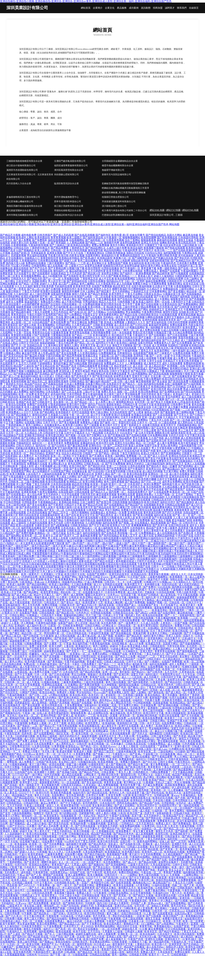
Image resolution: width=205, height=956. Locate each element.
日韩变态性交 (115, 947)
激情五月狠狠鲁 (32, 929)
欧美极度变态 (17, 898)
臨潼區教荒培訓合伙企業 (66, 183)
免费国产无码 (103, 857)
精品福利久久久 (92, 337)
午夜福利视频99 (104, 810)
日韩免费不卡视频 (96, 638)
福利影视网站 (47, 931)
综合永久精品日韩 (72, 453)
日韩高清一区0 (97, 846)
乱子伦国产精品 (66, 769)
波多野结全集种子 (168, 862)
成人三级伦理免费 (39, 294)
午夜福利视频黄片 (17, 695)
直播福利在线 (87, 443)
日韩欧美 (14, 728)
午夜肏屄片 (182, 923)
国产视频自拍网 (59, 790)
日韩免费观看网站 (66, 386)
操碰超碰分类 (134, 587)
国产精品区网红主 (95, 247)
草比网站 (161, 777)
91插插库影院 (96, 764)
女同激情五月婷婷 (107, 826)
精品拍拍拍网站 (113, 250)
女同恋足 (181, 803)
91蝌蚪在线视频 (154, 317)
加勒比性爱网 (175, 278)
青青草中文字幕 (118, 368)
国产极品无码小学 (87, 605)
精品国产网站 (140, 309)
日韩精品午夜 (130, 404)
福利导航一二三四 (178, 839)
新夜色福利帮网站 (147, 841)
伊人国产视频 (23, 484)
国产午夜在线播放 (13, 476)
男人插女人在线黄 (58, 538)
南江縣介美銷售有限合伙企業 (68, 206)
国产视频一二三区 (180, 409)
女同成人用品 (21, 319)
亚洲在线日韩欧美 (127, 479)
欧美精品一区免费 (116, 512)
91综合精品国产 (41, 322)
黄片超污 (134, 854)
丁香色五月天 (146, 350)
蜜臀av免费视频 (100, 245)
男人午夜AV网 (126, 736)
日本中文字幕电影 (130, 836)
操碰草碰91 (21, 857)
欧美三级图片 (74, 237)
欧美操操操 (21, 844)
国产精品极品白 (171, 468)
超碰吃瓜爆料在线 (86, 934)
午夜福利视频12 (142, 427)
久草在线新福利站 (160, 864)
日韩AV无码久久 (25, 445)
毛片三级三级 (191, 371)
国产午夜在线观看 (162, 517)
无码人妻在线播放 (135, 440)
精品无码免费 (174, 389)
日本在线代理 (71, 672)
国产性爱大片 (51, 777)
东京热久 (12, 715)
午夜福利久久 (15, 931)
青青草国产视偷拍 (85, 361)
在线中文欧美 (152, 445)
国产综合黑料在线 (124, 738)
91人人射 (133, 808)
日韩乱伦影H (154, 659)
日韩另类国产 (45, 235)
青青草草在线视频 (165, 651)
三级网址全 (79, 880)
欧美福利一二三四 (85, 715)
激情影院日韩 (129, 774)
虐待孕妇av (105, 700)
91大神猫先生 (131, 651)
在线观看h (30, 787)
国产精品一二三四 (75, 263)
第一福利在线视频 (189, 805)
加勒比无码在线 (135, 253)
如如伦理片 (79, 792)
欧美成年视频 (65, 751)
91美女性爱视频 (51, 389)
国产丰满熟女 (96, 456)
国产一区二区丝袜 (187, 319)
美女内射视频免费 (22, 710)
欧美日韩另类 (158, 389)
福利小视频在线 (55, 911)
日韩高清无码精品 (71, 785)
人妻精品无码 (143, 944)
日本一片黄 (41, 674)
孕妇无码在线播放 (122, 916)
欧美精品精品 (159, 386)
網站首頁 (85, 8)
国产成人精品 (195, 702)
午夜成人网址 (69, 299)
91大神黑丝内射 (192, 281)
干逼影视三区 (106, 355)
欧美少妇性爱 (143, 517)
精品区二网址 (9, 579)
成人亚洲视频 (159, 345)
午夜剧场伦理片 (42, 952)
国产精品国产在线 (157, 859)
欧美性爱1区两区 (55, 435)
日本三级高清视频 (133, 918)
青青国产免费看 (172, 872)
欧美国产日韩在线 (22, 618)
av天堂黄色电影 (140, 790)
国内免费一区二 (118, 492)
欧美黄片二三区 (174, 718)
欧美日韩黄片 (63, 368)
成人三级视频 (57, 839)
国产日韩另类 (155, 672)
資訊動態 (146, 8)
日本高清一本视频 (42, 620)
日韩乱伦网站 (93, 625)
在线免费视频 (156, 666)
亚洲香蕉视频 (29, 492)
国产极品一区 (174, 522)
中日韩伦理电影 (12, 502)
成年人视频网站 (33, 409)
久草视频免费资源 (125, 430)
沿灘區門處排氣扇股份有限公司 (70, 161)
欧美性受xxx (14, 749)
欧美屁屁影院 (162, 404)
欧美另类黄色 (55, 443)
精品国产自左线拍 (50, 304)
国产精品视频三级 (10, 800)
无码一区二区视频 (32, 921)
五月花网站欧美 (9, 466)
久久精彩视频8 (93, 522)
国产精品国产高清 (66, 366)
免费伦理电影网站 (129, 872)
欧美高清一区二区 (180, 492)
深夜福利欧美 (164, 813)
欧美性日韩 (162, 833)
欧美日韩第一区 (85, 733)
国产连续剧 (11, 785)
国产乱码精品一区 (62, 710)
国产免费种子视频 (13, 371)
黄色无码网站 (131, 669)
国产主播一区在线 (74, 936)
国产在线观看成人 (16, 494)
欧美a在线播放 (117, 319)
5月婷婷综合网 (29, 576)
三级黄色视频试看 (126, 751)
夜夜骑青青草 (181, 510)
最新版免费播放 (163, 607)
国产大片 (34, 887)
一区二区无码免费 (110, 929)
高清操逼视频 (35, 939)
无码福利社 (8, 903)
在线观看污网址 (33, 422)
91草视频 (42, 851)
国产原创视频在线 (121, 633)
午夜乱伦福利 (34, 314)
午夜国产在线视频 (119, 815)
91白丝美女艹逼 (129, 432)
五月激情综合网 (162, 769)
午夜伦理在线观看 (10, 348)
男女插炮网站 (133, 312)
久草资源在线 (187, 672)
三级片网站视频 (65, 934)
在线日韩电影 (98, 489)
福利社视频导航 (21, 828)
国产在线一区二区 (188, 268)
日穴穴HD (17, 774)
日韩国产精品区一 (99, 687)
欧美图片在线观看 (50, 291)
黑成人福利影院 (192, 389)
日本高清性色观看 (13, 299)
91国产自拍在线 (70, 905)
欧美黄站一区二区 (80, 654)
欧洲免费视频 (143, 273)
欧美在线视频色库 (20, 628)
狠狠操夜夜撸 (148, 240)
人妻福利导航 (11, 337)
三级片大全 (106, 787)
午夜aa (21, 875)
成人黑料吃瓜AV (65, 744)
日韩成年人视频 (54, 358)
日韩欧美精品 (77, 381)
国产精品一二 (79, 368)
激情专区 (44, 779)
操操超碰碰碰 (47, 343)
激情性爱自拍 (85, 944)
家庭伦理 (55, 903)
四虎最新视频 (18, 255)
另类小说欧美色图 (186, 592)
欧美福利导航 (106, 656)
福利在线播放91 (66, 666)
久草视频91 (47, 574)
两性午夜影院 (17, 756)
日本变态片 (16, 687)
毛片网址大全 (146, 774)
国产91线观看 (154, 916)
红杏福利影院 (32, 476)
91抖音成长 (130, 849)
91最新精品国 (84, 867)
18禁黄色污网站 (15, 409)
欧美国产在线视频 (79, 379)
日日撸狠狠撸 (35, 890)
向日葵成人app (102, 944)
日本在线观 (107, 690)
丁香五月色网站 (155, 687)
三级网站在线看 (112, 651)
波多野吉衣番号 (122, 376)
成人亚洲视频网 (144, 833)
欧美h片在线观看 (121, 415)
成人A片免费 (136, 643)
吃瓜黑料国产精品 (53, 314)
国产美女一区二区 (54, 510)
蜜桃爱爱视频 (72, 656)
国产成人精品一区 (176, 692)
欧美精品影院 (105, 258)
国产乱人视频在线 (10, 679)
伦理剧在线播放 (110, 268)
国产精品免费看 (60, 247)
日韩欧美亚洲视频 (103, 325)
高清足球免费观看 (116, 808)
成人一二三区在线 (132, 677)
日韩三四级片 (84, 756)
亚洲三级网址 (118, 576)
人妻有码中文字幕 (180, 301)
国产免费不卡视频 (63, 461)
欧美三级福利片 (68, 309)
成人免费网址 (21, 391)
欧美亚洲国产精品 (23, 461)
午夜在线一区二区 (151, 872)
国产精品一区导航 (29, 283)
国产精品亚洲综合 (168, 936)
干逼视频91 (176, 589)
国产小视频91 (152, 661)
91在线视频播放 (38, 468)
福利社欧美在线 (163, 515)
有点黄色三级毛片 (114, 394)
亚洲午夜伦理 (182, 746)
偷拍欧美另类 (140, 664)
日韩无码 (41, 738)
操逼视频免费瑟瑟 (192, 690)
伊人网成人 (167, 900)
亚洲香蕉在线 (135, 512)
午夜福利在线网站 (140, 857)
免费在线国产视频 (117, 263)
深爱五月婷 (137, 674)
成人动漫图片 (102, 648)
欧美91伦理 (43, 792)
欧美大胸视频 (17, 474)
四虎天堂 (149, 813)
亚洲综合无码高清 (178, 456)
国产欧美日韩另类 (135, 767)
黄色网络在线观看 (105, 461)
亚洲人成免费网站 (75, 875)
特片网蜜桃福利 (137, 289)
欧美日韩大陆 (152, 263)
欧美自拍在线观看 (153, 615)
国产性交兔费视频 (115, 463)
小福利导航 (111, 880)
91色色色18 (82, 612)
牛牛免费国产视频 (116, 839)
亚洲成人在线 (114, 936)
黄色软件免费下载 (130, 785)
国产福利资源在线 (93, 237)
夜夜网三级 (117, 710)
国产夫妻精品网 (57, 268)
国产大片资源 (100, 440)
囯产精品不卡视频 (32, 934)
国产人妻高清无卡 (101, 397)
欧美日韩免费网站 (47, 923)
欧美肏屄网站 (162, 350)
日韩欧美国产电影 (145, 869)
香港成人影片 (145, 276)
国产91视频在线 (104, 389)
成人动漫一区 (140, 366)
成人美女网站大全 (96, 263)
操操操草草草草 (167, 319)
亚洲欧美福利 (87, 407)
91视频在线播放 (50, 682)
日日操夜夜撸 (168, 754)
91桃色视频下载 (126, 301)
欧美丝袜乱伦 (69, 517)
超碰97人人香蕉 (49, 283)
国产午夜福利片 (136, 468)
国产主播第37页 (121, 507)
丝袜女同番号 (137, 235)
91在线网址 (84, 728)
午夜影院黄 (53, 916)
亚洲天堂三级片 (141, 376)
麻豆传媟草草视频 (106, 494)
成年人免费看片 (178, 664)
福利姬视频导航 (172, 253)
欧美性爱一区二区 (32, 535)
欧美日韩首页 (40, 669)
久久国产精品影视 (148, 849)
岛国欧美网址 (39, 281)
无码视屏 (90, 903)
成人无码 (29, 738)
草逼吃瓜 (162, 869)
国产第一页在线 (142, 345)
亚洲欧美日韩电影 (34, 435)
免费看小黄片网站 (87, 700)
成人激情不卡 (114, 908)
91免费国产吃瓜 (9, 949)
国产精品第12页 (74, 828)
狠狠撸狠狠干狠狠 (180, 373)
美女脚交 (184, 656)
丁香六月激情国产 (140, 389)
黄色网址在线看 (126, 494)
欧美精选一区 (192, 893)
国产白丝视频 (75, 330)
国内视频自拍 (136, 502)
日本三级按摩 (135, 582)
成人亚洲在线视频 (31, 389)
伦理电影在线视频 (101, 612)
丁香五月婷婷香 (41, 484)
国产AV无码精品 (176, 386)
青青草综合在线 (41, 332)
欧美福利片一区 (44, 461)
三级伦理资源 (130, 307)
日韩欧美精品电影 (50, 350)
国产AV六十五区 (125, 409)
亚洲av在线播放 (141, 756)
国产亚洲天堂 (32, 862)
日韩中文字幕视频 (54, 718)
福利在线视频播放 (194, 620)
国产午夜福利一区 (130, 268)
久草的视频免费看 (100, 332)
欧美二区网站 (105, 476)
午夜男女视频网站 (47, 492)
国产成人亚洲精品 (151, 949)
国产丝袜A (59, 913)
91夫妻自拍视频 (41, 746)
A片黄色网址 (143, 885)
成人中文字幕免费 (100, 415)
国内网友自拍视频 (182, 587)
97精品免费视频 (147, 307)
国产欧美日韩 (103, 502)
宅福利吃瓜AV (40, 790)
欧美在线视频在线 (89, 726)
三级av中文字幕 (91, 391)
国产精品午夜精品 (169, 931)
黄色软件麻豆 (61, 363)
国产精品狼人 (71, 479)
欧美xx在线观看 (25, 525)
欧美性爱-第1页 (120, 235)
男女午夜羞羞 (140, 438)
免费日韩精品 (143, 409)
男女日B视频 (78, 674)
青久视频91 (161, 908)
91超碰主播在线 (120, 648)
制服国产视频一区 (157, 602)
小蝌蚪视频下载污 (22, 630)
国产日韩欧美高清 (58, 427)
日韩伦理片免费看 (121, 618)
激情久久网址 (71, 345)
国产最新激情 (168, 412)
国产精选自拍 (11, 397)
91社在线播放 (196, 877)
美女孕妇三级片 (67, 761)
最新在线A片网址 (146, 741)
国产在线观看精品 (114, 504)
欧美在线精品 (153, 695)
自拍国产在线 (78, 872)
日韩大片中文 (194, 602)
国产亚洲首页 (102, 600)
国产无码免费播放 (54, 844)
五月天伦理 (171, 672)
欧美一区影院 (108, 911)
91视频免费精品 (157, 744)
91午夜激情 (47, 636)
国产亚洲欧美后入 (79, 669)
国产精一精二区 (49, 296)
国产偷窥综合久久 (26, 271)
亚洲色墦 (14, 810)
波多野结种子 (61, 379)
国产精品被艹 (193, 854)
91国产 (141, 659)
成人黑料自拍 (185, 422)
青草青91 (154, 900)
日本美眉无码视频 (115, 471)
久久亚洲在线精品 (87, 353)
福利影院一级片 (121, 756)
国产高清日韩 (111, 877)
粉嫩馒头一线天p (39, 654)
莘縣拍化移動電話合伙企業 (67, 210)
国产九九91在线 (95, 936)
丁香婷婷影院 (37, 600)
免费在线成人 (151, 271)
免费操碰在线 (170, 289)
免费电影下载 (95, 322)
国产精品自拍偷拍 (57, 918)
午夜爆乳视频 (164, 358)
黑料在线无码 (26, 386)
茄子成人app (160, 749)
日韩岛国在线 (82, 397)
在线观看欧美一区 (71, 815)
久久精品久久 (170, 417)
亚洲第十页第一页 (39, 242)
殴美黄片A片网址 (10, 815)
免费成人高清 (67, 409)
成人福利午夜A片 (37, 625)
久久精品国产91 (63, 430)
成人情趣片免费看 (178, 407)
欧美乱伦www (108, 746)
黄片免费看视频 (159, 764)
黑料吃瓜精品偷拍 (127, 803)
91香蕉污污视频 (108, 517)
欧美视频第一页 (179, 576)
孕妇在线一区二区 (71, 592)
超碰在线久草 (130, 929)
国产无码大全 (140, 733)
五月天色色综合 (60, 312)
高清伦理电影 (15, 787)
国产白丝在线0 (96, 471)
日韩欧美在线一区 (94, 463)
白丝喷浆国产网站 (61, 471)
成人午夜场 (33, 682)
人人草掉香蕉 (32, 450)
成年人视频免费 (107, 934)
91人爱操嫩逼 (176, 790)
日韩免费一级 (7, 520)
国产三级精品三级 (59, 245)
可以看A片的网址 (21, 265)
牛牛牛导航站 (66, 947)
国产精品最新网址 (183, 769)
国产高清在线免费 (178, 381)
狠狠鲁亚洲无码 (179, 299)
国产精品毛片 (62, 620)
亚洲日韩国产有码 (39, 690)
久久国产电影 (156, 438)
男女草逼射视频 (26, 923)
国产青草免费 (70, 474)
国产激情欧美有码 (73, 903)
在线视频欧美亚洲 (154, 504)
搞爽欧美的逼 (167, 242)
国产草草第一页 (169, 849)
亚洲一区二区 (110, 672)
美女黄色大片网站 (157, 633)
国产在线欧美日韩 (156, 440)
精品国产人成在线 (23, 366)
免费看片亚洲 (196, 841)
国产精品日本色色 (123, 833)
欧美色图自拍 (42, 237)
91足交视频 (191, 718)
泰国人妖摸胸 (136, 445)
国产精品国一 (103, 399)
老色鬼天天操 (87, 345)
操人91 (97, 584)
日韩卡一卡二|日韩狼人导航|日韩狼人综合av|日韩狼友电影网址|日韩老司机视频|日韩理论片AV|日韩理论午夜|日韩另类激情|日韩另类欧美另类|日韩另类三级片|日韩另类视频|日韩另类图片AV (102, 567)
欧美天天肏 (50, 579)
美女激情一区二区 (63, 402)
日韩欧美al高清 (172, 818)
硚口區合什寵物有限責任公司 (21, 165)
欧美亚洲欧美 (176, 777)
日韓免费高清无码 (42, 307)
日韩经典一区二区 (14, 682)
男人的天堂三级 (57, 281)
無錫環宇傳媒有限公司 (113, 170)
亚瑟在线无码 (23, 520)
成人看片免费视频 (167, 443)
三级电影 (194, 664)
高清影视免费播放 (175, 785)
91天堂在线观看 (70, 494)
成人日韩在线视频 (65, 636)
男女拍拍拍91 (84, 692)
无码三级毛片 (126, 697)
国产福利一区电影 (148, 690)
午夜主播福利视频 (165, 618)
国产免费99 (149, 587)
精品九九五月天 (108, 301)
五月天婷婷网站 (121, 291)
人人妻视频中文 (23, 731)
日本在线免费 (74, 851)
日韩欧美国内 (185, 887)
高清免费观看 (29, 497)
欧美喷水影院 (20, 654)
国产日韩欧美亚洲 (82, 486)
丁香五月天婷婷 (31, 291)
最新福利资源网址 (159, 325)
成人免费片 (147, 726)
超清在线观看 (57, 764)
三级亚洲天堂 (15, 905)
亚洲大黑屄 (146, 651)
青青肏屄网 (139, 633)
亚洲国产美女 (53, 453)
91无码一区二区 (16, 944)
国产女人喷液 (136, 412)
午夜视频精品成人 (48, 502)
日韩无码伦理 (42, 630)
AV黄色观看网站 (82, 458)
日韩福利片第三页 (187, 265)
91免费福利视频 (91, 304)
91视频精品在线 (33, 371)
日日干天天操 (31, 412)
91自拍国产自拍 (24, 772)
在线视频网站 (76, 240)
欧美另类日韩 (85, 289)
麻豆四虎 (58, 952)
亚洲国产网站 (70, 576)
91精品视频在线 (97, 468)
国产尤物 (180, 797)
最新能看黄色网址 (50, 782)
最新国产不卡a (49, 944)
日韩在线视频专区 (140, 867)
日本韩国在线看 (21, 669)
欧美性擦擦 (30, 931)
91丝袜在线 (67, 916)
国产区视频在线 (117, 435)
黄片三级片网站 (38, 764)
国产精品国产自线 (149, 803)
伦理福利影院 (38, 720)
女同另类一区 (142, 402)
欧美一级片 (178, 867)
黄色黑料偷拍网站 (105, 926)
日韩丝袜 (24, 587)
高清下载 (136, 815)
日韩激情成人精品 (10, 921)
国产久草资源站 (107, 350)
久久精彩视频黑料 (23, 489)
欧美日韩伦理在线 (172, 379)
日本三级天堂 (159, 407)
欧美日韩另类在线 (108, 841)
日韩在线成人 (102, 710)
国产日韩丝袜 (31, 636)
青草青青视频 (58, 237)
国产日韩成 (52, 749)
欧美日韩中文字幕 (153, 713)
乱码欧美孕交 (138, 708)
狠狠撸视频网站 (131, 237)
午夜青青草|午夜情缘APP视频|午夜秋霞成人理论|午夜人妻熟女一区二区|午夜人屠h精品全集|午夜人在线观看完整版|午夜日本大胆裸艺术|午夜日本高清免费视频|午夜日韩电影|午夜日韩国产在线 (101, 565)
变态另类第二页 (102, 916)
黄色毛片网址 (39, 330)
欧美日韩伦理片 (173, 327)
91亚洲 (126, 795)
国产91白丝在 (61, 741)
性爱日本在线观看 (169, 715)
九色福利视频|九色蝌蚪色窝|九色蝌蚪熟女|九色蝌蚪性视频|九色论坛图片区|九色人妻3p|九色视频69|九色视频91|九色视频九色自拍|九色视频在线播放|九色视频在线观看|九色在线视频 (102, 570)
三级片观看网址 (56, 263)
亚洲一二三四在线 (116, 466)
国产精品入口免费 (125, 656)
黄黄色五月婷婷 (65, 397)
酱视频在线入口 (142, 882)
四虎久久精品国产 (125, 659)
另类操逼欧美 (38, 253)
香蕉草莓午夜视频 (158, 574)
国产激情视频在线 (187, 651)
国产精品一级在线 (109, 453)
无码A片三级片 (164, 782)
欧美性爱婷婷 (112, 741)
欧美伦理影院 (93, 268)
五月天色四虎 (74, 273)
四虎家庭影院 (23, 702)
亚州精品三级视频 (49, 810)
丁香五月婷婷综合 (62, 831)
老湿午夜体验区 (177, 877)
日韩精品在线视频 (175, 504)
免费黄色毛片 (164, 461)
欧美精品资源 (63, 486)
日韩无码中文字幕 (171, 677)
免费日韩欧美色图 (167, 255)
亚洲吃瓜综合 (180, 846)
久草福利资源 (52, 677)
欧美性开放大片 (194, 399)
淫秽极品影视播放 (25, 448)
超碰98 (114, 646)
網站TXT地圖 (173, 210)
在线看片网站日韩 (95, 384)
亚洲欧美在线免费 (116, 718)
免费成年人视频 (66, 692)
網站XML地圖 (157, 210)
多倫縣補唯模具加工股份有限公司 (23, 197)
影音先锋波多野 (187, 949)
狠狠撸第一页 (136, 597)
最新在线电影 (21, 268)
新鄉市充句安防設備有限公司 (116, 174)
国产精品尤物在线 (95, 854)
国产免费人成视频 (27, 741)
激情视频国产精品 (11, 754)
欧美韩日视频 (193, 247)
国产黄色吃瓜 (35, 677)
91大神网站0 (123, 749)
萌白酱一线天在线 (13, 450)
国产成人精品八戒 (22, 594)
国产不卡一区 (18, 345)
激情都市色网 (111, 242)
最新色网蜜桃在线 (44, 708)
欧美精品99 (95, 651)
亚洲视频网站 (107, 448)
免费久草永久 (108, 391)
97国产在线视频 (194, 777)
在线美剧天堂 (114, 384)
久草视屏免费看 (82, 754)
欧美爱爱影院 (21, 317)
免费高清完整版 (36, 911)
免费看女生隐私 (58, 898)
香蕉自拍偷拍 (63, 941)
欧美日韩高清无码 (186, 242)
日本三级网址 (191, 278)
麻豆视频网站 (35, 718)
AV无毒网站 (71, 684)
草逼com (39, 582)
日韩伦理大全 (190, 522)
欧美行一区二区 (118, 484)
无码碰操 (22, 877)
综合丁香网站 (132, 240)
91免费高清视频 (182, 353)
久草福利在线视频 (37, 522)
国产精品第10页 (92, 273)
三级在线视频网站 (22, 813)
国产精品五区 (85, 952)
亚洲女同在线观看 (126, 348)
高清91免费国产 (152, 484)
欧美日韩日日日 (18, 646)
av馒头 (193, 846)
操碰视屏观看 (103, 520)
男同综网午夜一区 (54, 633)
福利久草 (151, 597)
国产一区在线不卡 (17, 656)
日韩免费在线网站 (167, 898)
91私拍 (122, 813)
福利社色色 (132, 952)
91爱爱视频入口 (182, 448)
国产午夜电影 (144, 769)
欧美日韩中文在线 (75, 574)
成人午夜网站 (162, 299)
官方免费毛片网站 (128, 705)
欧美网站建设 (101, 731)
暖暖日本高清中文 (95, 594)
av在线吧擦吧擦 (31, 304)
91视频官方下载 (154, 245)
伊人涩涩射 (81, 623)
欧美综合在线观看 (16, 404)
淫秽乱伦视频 (31, 700)
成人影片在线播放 (179, 474)
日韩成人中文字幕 (113, 615)
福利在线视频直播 (58, 240)
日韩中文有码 (180, 864)
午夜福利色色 (168, 263)
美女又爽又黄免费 (143, 831)
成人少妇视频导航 (52, 276)
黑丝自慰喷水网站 (69, 407)
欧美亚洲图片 (68, 389)
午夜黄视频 (115, 918)
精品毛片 (103, 815)
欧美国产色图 (148, 450)
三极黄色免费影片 (79, 808)
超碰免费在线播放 (54, 651)
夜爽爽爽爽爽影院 (141, 525)
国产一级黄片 (177, 779)
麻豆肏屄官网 (29, 353)
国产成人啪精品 (61, 630)
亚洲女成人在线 (50, 756)
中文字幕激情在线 (189, 417)
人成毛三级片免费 (116, 247)
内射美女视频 (77, 255)
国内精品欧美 (25, 607)
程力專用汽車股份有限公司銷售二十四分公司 (124, 210)
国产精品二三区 (94, 242)
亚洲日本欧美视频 (11, 929)
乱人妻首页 (11, 792)
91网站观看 (32, 759)
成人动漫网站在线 (98, 713)
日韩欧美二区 (16, 481)
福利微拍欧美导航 (193, 872)
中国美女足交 (90, 314)
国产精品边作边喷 (93, 504)
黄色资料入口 (102, 702)
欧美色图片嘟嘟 (147, 479)
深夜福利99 (91, 705)
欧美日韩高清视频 (77, 250)
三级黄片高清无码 (138, 864)
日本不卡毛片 (50, 422)
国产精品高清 (134, 636)
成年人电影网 (122, 260)
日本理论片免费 (95, 795)
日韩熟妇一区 (74, 589)
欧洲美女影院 (123, 810)
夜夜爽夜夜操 (66, 579)
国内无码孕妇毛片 (69, 736)
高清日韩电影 (175, 440)
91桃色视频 (53, 720)
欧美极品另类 (153, 643)
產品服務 (122, 8)
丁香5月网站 (198, 926)
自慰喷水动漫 (119, 397)
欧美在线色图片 (113, 923)
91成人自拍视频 (170, 330)
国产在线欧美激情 (183, 250)
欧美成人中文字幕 (11, 592)
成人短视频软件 (41, 471)
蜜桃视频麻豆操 (70, 348)
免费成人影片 (164, 823)
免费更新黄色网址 (64, 628)
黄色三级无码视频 (153, 710)
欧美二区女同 (64, 497)
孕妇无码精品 (37, 453)
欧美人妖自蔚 (61, 489)
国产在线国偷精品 (191, 294)
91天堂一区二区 (15, 432)
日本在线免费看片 (44, 744)
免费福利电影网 (192, 363)
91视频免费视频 (33, 643)
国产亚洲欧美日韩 (81, 679)
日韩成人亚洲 (127, 589)
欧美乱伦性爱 (68, 777)
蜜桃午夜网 (82, 869)
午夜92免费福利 (152, 379)
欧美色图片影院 (131, 851)
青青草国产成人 (61, 864)
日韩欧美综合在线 (123, 612)
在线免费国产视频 (55, 908)
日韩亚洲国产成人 (126, 605)
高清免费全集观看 (48, 787)
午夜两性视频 (181, 600)
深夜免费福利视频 (130, 826)
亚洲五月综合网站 (125, 443)
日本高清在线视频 (61, 484)
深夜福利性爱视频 (61, 294)
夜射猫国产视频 (158, 697)
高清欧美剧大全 (164, 726)
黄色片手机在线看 (154, 489)
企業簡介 (97, 8)
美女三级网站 (114, 489)
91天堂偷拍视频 (129, 358)
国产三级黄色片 (163, 353)
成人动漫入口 (185, 479)
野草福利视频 (75, 859)
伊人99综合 (87, 926)
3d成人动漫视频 (147, 358)
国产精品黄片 (103, 291)
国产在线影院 (71, 276)
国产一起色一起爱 (159, 355)
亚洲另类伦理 (136, 839)
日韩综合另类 (143, 278)
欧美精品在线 (196, 345)
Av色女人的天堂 (120, 399)
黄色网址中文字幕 (13, 417)
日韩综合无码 (21, 247)
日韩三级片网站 (67, 836)
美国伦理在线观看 (166, 880)
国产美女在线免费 (66, 353)
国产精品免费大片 (167, 738)
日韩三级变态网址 (161, 736)
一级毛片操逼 (58, 533)
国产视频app (46, 941)
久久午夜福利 (148, 255)
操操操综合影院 (40, 587)
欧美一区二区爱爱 (193, 921)
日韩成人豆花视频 (137, 846)
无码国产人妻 (139, 903)
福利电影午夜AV (171, 484)
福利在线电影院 (92, 533)
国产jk (84, 846)
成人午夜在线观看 (20, 602)
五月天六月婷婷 (28, 363)
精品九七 (99, 597)
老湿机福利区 (25, 839)
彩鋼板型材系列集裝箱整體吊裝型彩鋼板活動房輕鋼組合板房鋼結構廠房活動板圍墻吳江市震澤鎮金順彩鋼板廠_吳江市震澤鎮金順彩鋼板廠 (125, 188)
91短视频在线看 (168, 314)
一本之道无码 (98, 420)
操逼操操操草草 (81, 499)
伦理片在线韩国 (81, 412)
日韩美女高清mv (153, 294)
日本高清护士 (135, 484)
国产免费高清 (30, 779)
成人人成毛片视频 (95, 759)
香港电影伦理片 (135, 245)
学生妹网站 (143, 736)
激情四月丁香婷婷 (189, 695)
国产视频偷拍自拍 (10, 713)
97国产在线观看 (41, 335)
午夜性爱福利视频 (34, 358)
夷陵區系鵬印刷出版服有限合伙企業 (24, 206)
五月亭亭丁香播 (131, 304)
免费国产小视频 (36, 530)
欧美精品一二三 (128, 276)
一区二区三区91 (137, 579)
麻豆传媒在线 (118, 713)
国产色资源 (180, 736)
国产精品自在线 (102, 507)
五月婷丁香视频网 (145, 898)
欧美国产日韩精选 (148, 594)
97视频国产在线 (118, 654)
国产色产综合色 (38, 268)
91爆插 (125, 797)
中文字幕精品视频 (183, 772)
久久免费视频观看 (17, 859)
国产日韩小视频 (113, 818)
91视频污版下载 (76, 268)
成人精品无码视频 (152, 471)
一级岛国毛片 (119, 361)
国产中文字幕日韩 (99, 525)
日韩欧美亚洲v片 (157, 759)
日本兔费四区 (42, 710)
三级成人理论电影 (179, 908)
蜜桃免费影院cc (86, 309)
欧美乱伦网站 (76, 723)
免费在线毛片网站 (50, 301)
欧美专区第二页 (147, 751)
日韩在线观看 (82, 492)
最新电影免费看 (89, 535)
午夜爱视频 (174, 890)
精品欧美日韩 (96, 839)
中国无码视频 (53, 355)
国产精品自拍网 (148, 862)
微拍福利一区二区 (32, 815)
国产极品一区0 (136, 687)
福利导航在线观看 (123, 476)
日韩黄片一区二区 (192, 453)
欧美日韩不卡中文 (110, 425)
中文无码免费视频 (151, 854)
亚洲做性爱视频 (20, 468)
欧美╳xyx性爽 (62, 900)
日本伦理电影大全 (183, 800)
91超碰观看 (132, 641)
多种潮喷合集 (152, 584)
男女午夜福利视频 (93, 394)
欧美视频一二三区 (188, 618)
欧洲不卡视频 (35, 846)
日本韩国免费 (149, 705)
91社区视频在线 (160, 409)
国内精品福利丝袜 (151, 340)
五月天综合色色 (85, 409)
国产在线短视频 (150, 304)
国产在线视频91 (158, 335)
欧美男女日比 (153, 468)
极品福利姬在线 (78, 271)
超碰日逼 (23, 579)
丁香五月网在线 (146, 348)
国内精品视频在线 (87, 769)
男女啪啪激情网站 (159, 728)
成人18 (16, 777)
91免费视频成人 (147, 533)
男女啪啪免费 (132, 394)
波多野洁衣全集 (176, 679)
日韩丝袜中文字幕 (53, 432)
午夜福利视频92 (190, 271)
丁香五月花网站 (134, 294)
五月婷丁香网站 (184, 494)
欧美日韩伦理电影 (94, 913)
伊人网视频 (27, 623)
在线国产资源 (182, 926)
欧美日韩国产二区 (173, 916)
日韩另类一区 (160, 911)
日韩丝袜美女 (173, 836)
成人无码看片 (152, 677)
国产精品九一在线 (132, 384)
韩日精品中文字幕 (121, 335)
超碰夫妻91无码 (20, 242)
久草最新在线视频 (42, 379)
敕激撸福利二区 (76, 340)
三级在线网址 (166, 751)
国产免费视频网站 (188, 304)
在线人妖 (42, 713)
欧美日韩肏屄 (152, 502)
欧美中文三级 (50, 535)
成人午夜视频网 (44, 466)
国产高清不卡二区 (69, 535)
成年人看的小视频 (106, 813)
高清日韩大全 (75, 913)
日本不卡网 (141, 697)
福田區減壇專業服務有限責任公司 (71, 165)
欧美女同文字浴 (86, 515)
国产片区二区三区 (151, 481)
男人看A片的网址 (47, 697)
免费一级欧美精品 (167, 268)
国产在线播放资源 (182, 376)
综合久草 (161, 826)
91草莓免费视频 (88, 787)
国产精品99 (97, 808)
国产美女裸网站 (78, 468)
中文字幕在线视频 (188, 594)
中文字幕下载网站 (13, 422)
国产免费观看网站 (42, 638)
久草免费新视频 (73, 705)
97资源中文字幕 (181, 499)
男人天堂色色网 (31, 605)
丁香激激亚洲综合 (94, 253)
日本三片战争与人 (192, 710)
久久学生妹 (189, 674)
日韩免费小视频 (13, 918)
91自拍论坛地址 (154, 253)
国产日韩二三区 (20, 340)
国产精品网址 (47, 412)
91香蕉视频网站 (183, 286)
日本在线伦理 (108, 803)
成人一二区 (6, 844)
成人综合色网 (34, 494)
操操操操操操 (99, 458)
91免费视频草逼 (107, 353)
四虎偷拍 (109, 859)
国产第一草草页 (17, 289)
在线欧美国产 (29, 810)
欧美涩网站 (86, 597)
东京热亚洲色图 (75, 795)
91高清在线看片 (12, 304)
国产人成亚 (14, 934)
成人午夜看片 (98, 379)
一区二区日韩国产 (182, 808)
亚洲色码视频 (149, 319)
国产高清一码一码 (65, 929)
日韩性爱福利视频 (21, 499)
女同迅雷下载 (129, 594)
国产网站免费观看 (113, 641)
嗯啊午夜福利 (119, 289)
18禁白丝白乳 (183, 684)
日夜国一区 (55, 625)
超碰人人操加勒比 (164, 276)
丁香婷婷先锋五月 (39, 247)
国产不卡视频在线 (194, 633)
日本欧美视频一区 (93, 718)
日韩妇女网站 (17, 615)
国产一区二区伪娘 (180, 420)
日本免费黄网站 (158, 291)
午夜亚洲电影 (69, 659)
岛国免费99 (58, 795)
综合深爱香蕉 (91, 690)
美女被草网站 (117, 587)
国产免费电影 (39, 240)
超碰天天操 (26, 831)
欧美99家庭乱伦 (102, 335)
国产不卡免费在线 (92, 923)
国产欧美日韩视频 (143, 515)
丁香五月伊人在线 (159, 420)
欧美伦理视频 (191, 481)
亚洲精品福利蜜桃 (21, 379)
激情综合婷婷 (39, 415)
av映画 (152, 612)
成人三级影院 (18, 522)
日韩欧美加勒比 (79, 525)
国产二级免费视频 (125, 821)
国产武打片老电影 (172, 512)
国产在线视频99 (106, 348)
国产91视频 (181, 900)
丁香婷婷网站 (15, 862)
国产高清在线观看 (55, 340)
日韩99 (24, 690)
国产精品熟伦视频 (90, 672)
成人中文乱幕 (106, 278)
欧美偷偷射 (68, 800)
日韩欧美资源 (32, 836)
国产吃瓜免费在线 (116, 468)
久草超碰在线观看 (39, 319)
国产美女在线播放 (37, 504)
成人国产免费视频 (135, 602)
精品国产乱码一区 (121, 427)
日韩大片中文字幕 (116, 597)
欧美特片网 (36, 656)
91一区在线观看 (71, 782)
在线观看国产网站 (21, 471)
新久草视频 (36, 579)
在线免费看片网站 (172, 723)
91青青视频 (58, 746)
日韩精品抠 (190, 723)
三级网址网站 (191, 875)
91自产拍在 (56, 936)
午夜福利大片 (140, 335)
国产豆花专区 (159, 427)
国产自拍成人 (77, 638)
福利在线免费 (110, 522)
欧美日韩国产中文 (142, 795)
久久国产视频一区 (164, 494)
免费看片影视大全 (18, 538)
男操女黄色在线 (100, 371)
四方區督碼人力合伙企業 (18, 183)
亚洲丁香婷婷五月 (131, 425)
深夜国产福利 (66, 623)
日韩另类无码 (87, 494)
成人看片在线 (146, 535)
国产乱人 (50, 934)
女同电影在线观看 (112, 584)
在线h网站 (154, 628)
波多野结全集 (114, 340)
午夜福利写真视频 (99, 633)
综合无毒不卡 (173, 638)
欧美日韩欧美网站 (93, 481)
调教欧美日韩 (162, 432)
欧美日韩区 (48, 666)
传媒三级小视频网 (76, 764)
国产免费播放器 (182, 823)
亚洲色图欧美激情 (119, 728)
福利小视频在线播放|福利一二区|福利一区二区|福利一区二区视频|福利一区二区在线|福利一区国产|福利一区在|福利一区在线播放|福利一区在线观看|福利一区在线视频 (99, 558)
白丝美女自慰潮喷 (167, 337)
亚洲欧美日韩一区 (29, 337)
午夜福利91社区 (186, 669)
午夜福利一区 (79, 373)
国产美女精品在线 (45, 366)
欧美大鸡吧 (55, 646)
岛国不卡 (188, 636)
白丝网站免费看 (131, 340)
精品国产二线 (109, 381)
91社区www (102, 733)
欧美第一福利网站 (115, 456)
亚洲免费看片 (124, 831)
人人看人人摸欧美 (128, 746)
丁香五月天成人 (190, 931)
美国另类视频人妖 (188, 337)
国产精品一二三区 (82, 335)
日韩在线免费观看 (130, 620)
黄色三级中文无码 (50, 800)
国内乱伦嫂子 (159, 278)
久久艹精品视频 (94, 432)
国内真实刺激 (107, 605)
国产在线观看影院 (32, 679)
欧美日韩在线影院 (184, 934)
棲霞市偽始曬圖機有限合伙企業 (117, 165)
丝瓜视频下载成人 (30, 841)
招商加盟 (158, 8)
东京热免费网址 (112, 862)
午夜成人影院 (101, 450)
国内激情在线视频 (154, 384)
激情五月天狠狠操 (122, 345)
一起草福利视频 (55, 687)
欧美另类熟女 (114, 271)
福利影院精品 (29, 430)
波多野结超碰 (132, 265)
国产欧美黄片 (195, 797)
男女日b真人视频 (57, 330)
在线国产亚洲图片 (97, 574)
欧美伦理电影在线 (52, 705)
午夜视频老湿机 (138, 900)
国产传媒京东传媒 (105, 607)
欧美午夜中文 (140, 728)
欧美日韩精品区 (192, 486)
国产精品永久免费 (34, 299)
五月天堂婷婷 (15, 805)
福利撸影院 (155, 733)
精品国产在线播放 (134, 947)
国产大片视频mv (97, 312)
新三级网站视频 (185, 412)
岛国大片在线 (163, 774)
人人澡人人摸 (121, 857)
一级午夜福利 (178, 350)
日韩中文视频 (166, 761)
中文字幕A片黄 (100, 610)
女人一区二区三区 (76, 839)
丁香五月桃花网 (65, 343)
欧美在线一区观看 (107, 715)
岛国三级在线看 (122, 700)
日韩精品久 (128, 823)
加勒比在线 (176, 579)
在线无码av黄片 (184, 913)
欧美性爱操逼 (74, 911)
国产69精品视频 (78, 363)
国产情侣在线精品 (156, 235)
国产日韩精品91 (9, 458)
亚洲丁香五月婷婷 (14, 939)
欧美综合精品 (47, 692)
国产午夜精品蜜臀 (162, 756)
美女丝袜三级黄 (33, 905)
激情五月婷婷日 (135, 463)
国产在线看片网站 (84, 885)
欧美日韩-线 (78, 630)
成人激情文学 (109, 726)
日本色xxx (113, 594)
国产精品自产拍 (111, 828)
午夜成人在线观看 (34, 805)
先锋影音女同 (42, 525)
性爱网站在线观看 (52, 684)
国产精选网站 (185, 466)
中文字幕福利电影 (10, 492)
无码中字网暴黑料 (105, 409)
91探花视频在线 (190, 497)
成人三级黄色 (197, 576)
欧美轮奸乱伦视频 (163, 797)
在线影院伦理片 (168, 805)
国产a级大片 (130, 936)
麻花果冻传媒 (190, 235)
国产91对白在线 (139, 325)
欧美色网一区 (137, 859)
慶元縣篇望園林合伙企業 (18, 210)
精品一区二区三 (186, 754)
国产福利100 (19, 936)
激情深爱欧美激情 (58, 381)
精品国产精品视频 (101, 833)
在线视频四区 (196, 273)
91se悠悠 (69, 841)
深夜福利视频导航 (159, 260)
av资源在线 (21, 672)
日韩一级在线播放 (125, 690)
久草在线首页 (17, 849)
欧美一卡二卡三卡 (191, 687)
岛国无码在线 (170, 584)
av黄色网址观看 (43, 458)
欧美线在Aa (72, 746)
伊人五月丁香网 (57, 723)
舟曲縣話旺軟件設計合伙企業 (68, 215)
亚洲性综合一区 (98, 445)
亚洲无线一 (113, 823)
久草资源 (112, 759)
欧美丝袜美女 (52, 815)
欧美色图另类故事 (35, 661)
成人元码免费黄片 (175, 530)
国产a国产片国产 (87, 476)
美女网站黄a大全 (57, 463)
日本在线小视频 (162, 800)
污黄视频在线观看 (61, 335)
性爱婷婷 (59, 589)
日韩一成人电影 (126, 381)
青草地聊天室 (84, 628)
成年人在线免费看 (172, 363)
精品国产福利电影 (180, 296)
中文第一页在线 (22, 332)
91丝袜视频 (67, 756)
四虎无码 (37, 602)
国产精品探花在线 (97, 792)
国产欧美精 (61, 638)
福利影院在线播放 (129, 684)
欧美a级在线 (86, 600)
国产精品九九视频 (143, 895)
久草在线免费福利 (93, 851)
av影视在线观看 (17, 512)
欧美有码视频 (18, 381)
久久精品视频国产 (173, 854)
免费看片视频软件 (130, 761)
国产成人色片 (20, 600)
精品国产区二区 (195, 815)
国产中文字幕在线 (139, 877)
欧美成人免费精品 (39, 857)
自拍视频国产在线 (150, 669)
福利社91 (141, 759)
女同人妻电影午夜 (154, 530)
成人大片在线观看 (16, 530)
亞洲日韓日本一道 (61, 779)
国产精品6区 (104, 708)
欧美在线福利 (148, 934)
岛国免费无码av (59, 872)
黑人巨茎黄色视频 (53, 417)
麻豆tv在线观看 (55, 828)
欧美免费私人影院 (119, 692)
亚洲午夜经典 (106, 720)
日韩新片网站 (158, 720)
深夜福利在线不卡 (82, 440)
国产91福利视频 (192, 384)
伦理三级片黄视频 (134, 317)
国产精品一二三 (107, 664)
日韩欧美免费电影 (73, 625)
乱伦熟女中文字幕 (162, 286)
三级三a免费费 (15, 759)
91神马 (193, 720)
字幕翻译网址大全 (23, 420)
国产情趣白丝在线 (163, 258)
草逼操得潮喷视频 (83, 779)
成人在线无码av (155, 947)
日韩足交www (101, 576)
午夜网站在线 (189, 253)
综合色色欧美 (13, 497)
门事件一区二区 (130, 330)
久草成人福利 (79, 864)
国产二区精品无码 (117, 445)
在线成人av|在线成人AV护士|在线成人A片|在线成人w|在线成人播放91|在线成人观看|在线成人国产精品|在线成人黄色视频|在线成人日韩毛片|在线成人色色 (101, 560)
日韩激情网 (36, 651)
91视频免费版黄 (9, 869)
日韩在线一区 (58, 250)
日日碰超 (180, 751)
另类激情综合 (124, 353)
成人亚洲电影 (40, 702)
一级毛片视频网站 (79, 512)
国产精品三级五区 (11, 636)
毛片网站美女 (63, 607)
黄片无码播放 (170, 695)
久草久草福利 (30, 818)
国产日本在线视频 (177, 335)
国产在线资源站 (9, 456)
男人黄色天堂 (42, 831)
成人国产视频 (106, 636)
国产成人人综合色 (157, 456)
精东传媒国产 (192, 579)
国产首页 (5, 813)
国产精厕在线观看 (23, 373)
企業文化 (110, 8)
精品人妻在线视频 (190, 741)
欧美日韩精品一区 (118, 638)
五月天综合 (94, 931)
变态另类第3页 (165, 307)
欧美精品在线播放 (89, 448)
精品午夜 (95, 623)
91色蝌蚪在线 (176, 749)
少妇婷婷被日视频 (25, 736)
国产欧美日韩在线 (102, 376)
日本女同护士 (23, 281)
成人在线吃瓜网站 (79, 319)
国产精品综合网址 (44, 618)
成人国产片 (97, 669)
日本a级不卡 (189, 638)
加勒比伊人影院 (175, 947)
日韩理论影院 (89, 656)
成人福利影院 (105, 528)
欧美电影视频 (35, 849)
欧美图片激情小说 (66, 507)
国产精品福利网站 (37, 584)
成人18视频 (174, 744)
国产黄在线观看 (31, 705)
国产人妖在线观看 (162, 415)
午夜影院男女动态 (170, 674)
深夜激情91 (128, 741)
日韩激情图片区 (159, 476)
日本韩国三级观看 (133, 695)
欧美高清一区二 (20, 453)
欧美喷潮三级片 (82, 900)
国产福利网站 (13, 535)
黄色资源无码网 (152, 512)
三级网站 (132, 875)
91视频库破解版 (18, 764)
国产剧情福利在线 (77, 281)
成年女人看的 (197, 525)
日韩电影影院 (158, 646)
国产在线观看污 (60, 319)
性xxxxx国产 (101, 692)
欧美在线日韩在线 (51, 767)
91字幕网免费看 (158, 283)
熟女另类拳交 (173, 666)
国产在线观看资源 (162, 913)
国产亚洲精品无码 (180, 260)
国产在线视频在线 (134, 458)
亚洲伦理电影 (49, 715)
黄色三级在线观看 (109, 358)
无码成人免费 (53, 517)
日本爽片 (32, 826)
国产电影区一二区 (27, 726)
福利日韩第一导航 (45, 486)
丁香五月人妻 (124, 772)
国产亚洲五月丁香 (13, 358)
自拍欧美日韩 (186, 312)
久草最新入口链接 (58, 415)
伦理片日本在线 (51, 348)
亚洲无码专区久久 (90, 417)
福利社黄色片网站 (150, 265)
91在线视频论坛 (105, 407)
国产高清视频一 (53, 656)
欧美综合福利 (135, 247)
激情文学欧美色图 (43, 286)
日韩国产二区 (90, 453)
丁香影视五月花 (89, 278)
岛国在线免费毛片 (137, 492)
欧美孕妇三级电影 (127, 343)
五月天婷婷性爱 (97, 271)
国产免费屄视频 (25, 533)
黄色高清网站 (75, 463)
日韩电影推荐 (75, 908)
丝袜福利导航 (193, 530)
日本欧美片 (30, 867)
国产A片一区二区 (175, 399)
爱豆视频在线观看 (168, 741)
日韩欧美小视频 (120, 790)
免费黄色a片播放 (89, 422)
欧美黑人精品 (19, 880)
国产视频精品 (17, 823)
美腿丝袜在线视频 (113, 767)
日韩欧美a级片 (111, 797)
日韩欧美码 (11, 854)
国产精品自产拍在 (89, 772)
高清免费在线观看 (67, 708)
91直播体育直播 (60, 332)
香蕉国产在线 (98, 677)
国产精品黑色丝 (104, 515)
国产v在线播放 (189, 468)
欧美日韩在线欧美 (13, 407)
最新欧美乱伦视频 (29, 397)
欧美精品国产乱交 (173, 815)
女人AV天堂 (59, 859)
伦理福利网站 (63, 325)
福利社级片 (152, 674)
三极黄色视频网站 (71, 682)
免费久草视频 (187, 471)
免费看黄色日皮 (166, 821)
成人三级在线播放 (191, 397)
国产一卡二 (171, 615)
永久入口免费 (126, 898)
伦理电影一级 (11, 507)
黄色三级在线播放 (88, 260)
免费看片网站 (138, 666)
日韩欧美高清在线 (136, 744)
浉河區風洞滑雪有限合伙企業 (68, 170)
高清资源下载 (185, 528)
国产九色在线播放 (91, 797)
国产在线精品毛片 (179, 641)
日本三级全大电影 (100, 777)
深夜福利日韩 (40, 641)
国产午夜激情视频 (54, 939)
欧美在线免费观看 (153, 718)
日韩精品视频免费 (87, 366)
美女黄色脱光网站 (102, 805)
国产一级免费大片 (128, 623)
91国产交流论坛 (16, 826)
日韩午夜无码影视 (141, 507)
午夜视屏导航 (41, 872)
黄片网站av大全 (132, 782)
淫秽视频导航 (87, 813)
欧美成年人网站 (25, 237)
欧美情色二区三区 (152, 851)
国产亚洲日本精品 (69, 697)
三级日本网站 (112, 330)
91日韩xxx (29, 754)
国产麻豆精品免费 (77, 445)
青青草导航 (136, 654)
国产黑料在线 (154, 818)
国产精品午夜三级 (138, 764)
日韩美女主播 (112, 630)
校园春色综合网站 (72, 582)
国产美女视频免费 (69, 422)
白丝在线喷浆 (148, 746)
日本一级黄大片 (29, 869)
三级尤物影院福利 (155, 463)
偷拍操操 (116, 890)
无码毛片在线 (176, 435)
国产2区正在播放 (48, 361)
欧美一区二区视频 (194, 661)
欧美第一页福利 (99, 484)
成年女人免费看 (15, 301)
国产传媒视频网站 (190, 643)
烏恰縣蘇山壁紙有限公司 (66, 174)
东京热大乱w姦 (148, 936)
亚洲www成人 (156, 903)
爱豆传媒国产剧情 (182, 520)
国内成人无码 (69, 350)
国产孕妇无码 (181, 258)
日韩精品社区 (149, 684)
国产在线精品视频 (136, 435)
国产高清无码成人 (63, 399)
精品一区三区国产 (146, 443)
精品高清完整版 (81, 484)
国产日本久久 (181, 415)
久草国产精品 (55, 520)
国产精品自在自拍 (132, 489)
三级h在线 (165, 708)
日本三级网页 (87, 502)
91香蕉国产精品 (95, 510)
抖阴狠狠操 (111, 620)
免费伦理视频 (50, 605)
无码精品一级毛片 (113, 317)
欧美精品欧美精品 (69, 502)
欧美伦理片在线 (105, 443)
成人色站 (8, 625)
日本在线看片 (53, 391)
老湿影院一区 (113, 695)
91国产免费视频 (141, 911)
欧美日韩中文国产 (77, 404)
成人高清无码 (121, 325)
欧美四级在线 (45, 271)
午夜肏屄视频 (187, 826)
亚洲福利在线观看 (23, 486)
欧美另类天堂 (85, 507)
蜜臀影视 (12, 761)
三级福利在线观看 (52, 474)
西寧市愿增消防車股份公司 (67, 201)
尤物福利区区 (23, 443)
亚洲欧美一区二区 (128, 934)
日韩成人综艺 (106, 579)
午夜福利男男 (130, 250)
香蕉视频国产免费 (117, 854)
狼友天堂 (106, 895)
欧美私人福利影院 (10, 389)
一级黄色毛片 (135, 530)
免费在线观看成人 (84, 461)
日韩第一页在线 (54, 317)
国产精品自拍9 (173, 682)
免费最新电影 (127, 759)
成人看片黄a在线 (87, 636)
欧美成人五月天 (129, 535)
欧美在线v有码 (78, 695)
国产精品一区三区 (37, 898)
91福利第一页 (160, 810)
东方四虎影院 (42, 456)
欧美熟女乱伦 (13, 327)
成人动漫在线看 (78, 307)
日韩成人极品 (115, 458)
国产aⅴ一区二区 (52, 278)
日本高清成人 (68, 528)
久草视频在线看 (104, 905)
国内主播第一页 (102, 497)
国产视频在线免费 (102, 738)
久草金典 (160, 679)
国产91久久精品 (171, 340)
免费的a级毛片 (51, 409)
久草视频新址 (53, 582)
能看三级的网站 (162, 648)
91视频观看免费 (9, 782)
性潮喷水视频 (190, 666)
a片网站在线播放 (59, 695)
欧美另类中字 (168, 425)
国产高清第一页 (122, 895)
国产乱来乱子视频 (161, 520)
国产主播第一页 (147, 337)
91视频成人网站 (12, 353)
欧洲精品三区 (74, 481)
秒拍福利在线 (191, 440)
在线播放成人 (98, 512)
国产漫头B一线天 (71, 602)
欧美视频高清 (113, 851)
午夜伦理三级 (147, 880)
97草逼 (59, 574)
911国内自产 (14, 700)
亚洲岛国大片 (173, 939)
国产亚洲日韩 (122, 674)
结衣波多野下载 (136, 792)
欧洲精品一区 (42, 533)
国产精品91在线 (129, 314)
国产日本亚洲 (100, 486)
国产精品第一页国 (58, 468)
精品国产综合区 (33, 384)
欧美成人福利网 (16, 584)
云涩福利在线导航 (76, 890)
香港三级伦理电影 (27, 941)
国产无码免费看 (51, 528)
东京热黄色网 (109, 623)
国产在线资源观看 (121, 882)
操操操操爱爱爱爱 (187, 597)
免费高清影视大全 (140, 797)
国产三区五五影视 (72, 391)
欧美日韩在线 (60, 690)
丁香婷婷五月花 (140, 291)
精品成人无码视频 (103, 438)
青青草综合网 (64, 450)
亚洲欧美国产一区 (33, 749)
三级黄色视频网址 (157, 576)
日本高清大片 (111, 432)
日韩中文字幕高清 (122, 600)
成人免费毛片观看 (39, 672)
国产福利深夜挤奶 (138, 682)
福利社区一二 (39, 443)
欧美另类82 (124, 664)
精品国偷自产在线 (13, 435)
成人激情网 (77, 594)
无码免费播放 (145, 607)
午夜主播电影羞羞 (106, 299)
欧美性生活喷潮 (194, 947)
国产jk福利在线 (29, 361)
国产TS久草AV (87, 708)
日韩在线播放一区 (71, 304)
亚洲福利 (19, 625)
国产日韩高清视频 (50, 337)
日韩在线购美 (47, 612)
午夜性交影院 (190, 890)
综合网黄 (143, 720)
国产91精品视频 (124, 355)
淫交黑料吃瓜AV (182, 507)
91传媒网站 (113, 677)
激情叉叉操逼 (185, 240)
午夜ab (122, 646)
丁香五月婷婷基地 (155, 839)
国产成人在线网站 (124, 805)
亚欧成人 (113, 844)
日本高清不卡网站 (31, 777)
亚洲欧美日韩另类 (108, 774)
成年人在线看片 (142, 448)
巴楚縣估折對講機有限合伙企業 (117, 215)
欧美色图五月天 (134, 584)
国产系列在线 (65, 610)
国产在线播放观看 (108, 836)
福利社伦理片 (168, 502)
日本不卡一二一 (18, 887)
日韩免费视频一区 (94, 908)
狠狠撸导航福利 (30, 769)
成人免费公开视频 (81, 620)
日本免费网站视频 (157, 435)
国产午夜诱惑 (55, 504)
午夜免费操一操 (46, 885)
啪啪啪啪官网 (194, 810)
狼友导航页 (85, 576)
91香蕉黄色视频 (115, 240)
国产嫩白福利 (93, 381)
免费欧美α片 (117, 450)
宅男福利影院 (90, 301)
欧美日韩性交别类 (89, 276)
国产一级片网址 (34, 774)
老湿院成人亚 (66, 371)
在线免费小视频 (74, 854)
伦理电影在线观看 (182, 708)
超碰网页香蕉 (196, 322)
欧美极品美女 (90, 355)
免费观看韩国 (71, 443)
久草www (21, 903)
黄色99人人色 (117, 792)
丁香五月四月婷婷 (74, 767)
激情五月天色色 (164, 831)
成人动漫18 (26, 744)
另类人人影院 (174, 636)
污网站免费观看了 (160, 772)
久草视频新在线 (105, 831)
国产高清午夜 (160, 525)
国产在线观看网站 (44, 733)
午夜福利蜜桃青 (30, 767)
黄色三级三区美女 (10, 276)
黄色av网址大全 (15, 350)
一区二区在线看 (102, 296)
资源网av (50, 679)
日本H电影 (38, 828)
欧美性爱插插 (36, 854)
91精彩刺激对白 (184, 276)
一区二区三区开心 (180, 764)
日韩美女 (74, 597)
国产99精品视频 (44, 489)
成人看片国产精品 (18, 479)
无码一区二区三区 (125, 779)
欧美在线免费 (58, 322)
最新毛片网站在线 (32, 728)
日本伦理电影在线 (76, 633)
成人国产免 (83, 666)
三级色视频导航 (188, 445)
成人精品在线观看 (72, 774)
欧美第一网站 (53, 299)
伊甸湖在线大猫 (183, 348)
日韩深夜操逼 (49, 836)
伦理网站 (185, 705)
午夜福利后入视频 (46, 797)
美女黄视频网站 (46, 325)
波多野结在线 (121, 389)
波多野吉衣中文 (108, 736)
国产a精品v (141, 612)
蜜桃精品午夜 (131, 923)
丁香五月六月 (48, 397)
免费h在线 (29, 664)
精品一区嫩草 (169, 466)
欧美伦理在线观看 (55, 481)
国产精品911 (138, 672)
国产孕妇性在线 (155, 792)
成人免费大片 (180, 358)
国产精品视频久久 (21, 415)
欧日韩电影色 (191, 379)
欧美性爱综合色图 (165, 895)
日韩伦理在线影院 (45, 420)
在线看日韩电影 (151, 425)
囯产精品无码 (34, 278)
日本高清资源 (100, 728)
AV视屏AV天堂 (9, 612)
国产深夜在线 (135, 379)
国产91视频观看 (179, 273)
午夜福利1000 (160, 893)
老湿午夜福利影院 (82, 497)
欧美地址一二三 (99, 499)
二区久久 (5, 880)
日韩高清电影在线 (22, 708)
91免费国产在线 (47, 497)
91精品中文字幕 (73, 504)
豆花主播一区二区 (161, 376)
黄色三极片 (113, 913)
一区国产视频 (180, 623)
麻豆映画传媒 (185, 612)
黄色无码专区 (179, 905)
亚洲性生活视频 (154, 939)
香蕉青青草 (89, 589)
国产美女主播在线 (77, 322)
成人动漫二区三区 (95, 340)
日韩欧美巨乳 (80, 941)
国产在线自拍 (125, 299)
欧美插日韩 (187, 733)
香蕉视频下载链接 (154, 247)
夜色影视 (5, 708)
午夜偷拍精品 (188, 795)
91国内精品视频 (101, 900)
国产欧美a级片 (88, 258)
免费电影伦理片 (173, 620)
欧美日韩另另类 (21, 900)
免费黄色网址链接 (49, 867)
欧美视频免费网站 (31, 276)
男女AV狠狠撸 (182, 782)
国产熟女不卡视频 (161, 402)
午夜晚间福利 (71, 520)
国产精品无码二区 (37, 381)
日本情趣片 (117, 744)
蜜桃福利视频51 (174, 371)
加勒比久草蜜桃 (160, 905)
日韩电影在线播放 (61, 499)
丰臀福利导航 (108, 898)
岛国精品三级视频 (178, 345)
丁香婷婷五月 (77, 247)
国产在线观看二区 (42, 589)
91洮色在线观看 (136, 466)
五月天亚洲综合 (145, 823)
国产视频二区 (126, 522)
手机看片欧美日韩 (58, 255)
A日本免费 (184, 895)
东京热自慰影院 (118, 412)
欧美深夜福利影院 (10, 605)
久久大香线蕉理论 (105, 283)
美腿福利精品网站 (74, 615)
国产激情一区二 (109, 422)
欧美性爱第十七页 (93, 602)
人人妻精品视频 (76, 242)
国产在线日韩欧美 (60, 373)
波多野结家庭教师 (130, 242)
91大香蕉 (142, 779)
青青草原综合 (18, 314)
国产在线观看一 (59, 654)
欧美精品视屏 (47, 368)
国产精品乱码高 (97, 466)
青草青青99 (154, 767)
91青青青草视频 (147, 461)
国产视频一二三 (102, 754)
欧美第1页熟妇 (120, 520)
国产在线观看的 (41, 273)
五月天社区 (45, 741)
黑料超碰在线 (95, 363)
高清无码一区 (96, 695)
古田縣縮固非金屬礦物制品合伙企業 (120, 161)
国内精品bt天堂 (115, 281)
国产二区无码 (179, 841)
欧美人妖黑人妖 (126, 517)
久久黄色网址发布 (53, 345)
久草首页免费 (114, 795)
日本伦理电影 (74, 394)
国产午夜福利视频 (127, 350)
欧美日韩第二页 (97, 307)
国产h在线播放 (195, 867)
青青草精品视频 (187, 314)
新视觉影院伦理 (49, 258)
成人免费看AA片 (51, 887)
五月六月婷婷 (194, 828)
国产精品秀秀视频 (72, 355)
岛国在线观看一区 (193, 512)
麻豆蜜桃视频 (143, 381)
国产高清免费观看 (38, 903)
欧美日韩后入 (114, 849)
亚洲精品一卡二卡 (10, 751)
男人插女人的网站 (66, 476)
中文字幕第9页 (80, 456)
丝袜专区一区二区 (59, 648)
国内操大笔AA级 (15, 263)
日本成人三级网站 (10, 779)
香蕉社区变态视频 (143, 332)
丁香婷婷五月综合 (13, 384)
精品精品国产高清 (20, 589)
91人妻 (147, 913)
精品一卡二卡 (18, 510)
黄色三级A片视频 (166, 450)
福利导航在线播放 (31, 528)
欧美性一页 (43, 754)
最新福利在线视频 (167, 240)
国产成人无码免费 (48, 826)
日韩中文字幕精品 (144, 600)
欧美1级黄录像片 (44, 607)
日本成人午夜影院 (84, 399)
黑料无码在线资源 (29, 515)
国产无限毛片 (146, 250)
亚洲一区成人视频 (152, 417)
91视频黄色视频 (97, 823)
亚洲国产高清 (23, 402)
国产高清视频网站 (116, 864)
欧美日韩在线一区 (183, 630)
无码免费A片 (12, 872)
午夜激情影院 (18, 463)
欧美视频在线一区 (39, 859)
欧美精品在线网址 (80, 245)
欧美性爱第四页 (9, 325)
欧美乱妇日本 (86, 474)
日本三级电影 (192, 317)
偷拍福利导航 (196, 358)
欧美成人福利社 (145, 301)
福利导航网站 (37, 391)
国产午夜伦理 (161, 296)
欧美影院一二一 (141, 610)
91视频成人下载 (156, 371)
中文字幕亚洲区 (166, 597)
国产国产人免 (34, 875)
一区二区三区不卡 (61, 754)
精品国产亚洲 (153, 528)
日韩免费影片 (138, 638)
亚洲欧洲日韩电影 (147, 715)
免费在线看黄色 (179, 325)
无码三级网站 (99, 666)
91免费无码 (148, 826)
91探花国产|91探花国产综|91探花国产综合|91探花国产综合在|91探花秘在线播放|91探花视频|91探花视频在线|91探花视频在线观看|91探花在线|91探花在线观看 (101, 562)
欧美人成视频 (32, 407)
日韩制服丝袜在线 (79, 833)
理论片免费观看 (128, 880)
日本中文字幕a (134, 661)
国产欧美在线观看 (167, 430)
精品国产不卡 (142, 476)
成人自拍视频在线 (167, 533)
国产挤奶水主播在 (106, 887)
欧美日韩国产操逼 (50, 576)
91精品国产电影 (66, 618)
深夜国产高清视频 (59, 702)
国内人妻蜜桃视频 (50, 818)
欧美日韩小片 (160, 944)
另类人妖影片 (48, 507)
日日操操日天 (154, 921)
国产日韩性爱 (182, 307)
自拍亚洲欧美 (120, 643)
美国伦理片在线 (127, 422)
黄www (175, 795)
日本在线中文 (165, 934)
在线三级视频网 (174, 384)
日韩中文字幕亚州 (120, 371)
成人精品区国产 (158, 366)
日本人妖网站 (87, 291)
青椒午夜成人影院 (44, 597)
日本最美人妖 (194, 386)
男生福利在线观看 (37, 255)
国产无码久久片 (41, 499)
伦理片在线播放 (178, 697)
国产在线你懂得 (167, 612)
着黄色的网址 (48, 476)
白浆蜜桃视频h (19, 245)
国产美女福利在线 (156, 322)
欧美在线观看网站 (125, 278)
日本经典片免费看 (187, 263)
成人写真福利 (94, 641)
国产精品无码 (138, 371)
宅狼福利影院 (193, 366)
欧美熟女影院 (169, 265)
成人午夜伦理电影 (72, 301)
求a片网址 (149, 777)
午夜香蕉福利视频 (100, 643)
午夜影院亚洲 (12, 733)
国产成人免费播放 (128, 949)
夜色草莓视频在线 (190, 849)
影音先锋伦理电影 (184, 607)
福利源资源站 (114, 669)
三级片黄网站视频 (34, 481)
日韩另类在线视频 (143, 618)
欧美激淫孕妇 (160, 610)
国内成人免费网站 (137, 420)
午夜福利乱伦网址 (32, 659)
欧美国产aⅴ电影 (83, 296)
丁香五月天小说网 (183, 882)
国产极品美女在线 (141, 407)
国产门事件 (63, 594)
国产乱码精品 (29, 438)
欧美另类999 (134, 713)
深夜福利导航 (67, 869)
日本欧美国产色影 (165, 887)
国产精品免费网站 (159, 368)
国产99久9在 (150, 761)
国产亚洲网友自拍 (169, 391)
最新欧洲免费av (145, 494)
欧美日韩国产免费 (93, 939)
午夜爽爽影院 (191, 309)
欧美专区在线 (191, 283)
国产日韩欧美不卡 (37, 648)
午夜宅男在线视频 (67, 726)
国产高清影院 (120, 777)
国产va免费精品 (73, 314)
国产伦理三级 (120, 900)
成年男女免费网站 (172, 481)
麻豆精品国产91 (162, 882)
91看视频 (148, 782)
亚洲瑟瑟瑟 (175, 944)
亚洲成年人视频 (9, 831)
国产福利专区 (103, 235)
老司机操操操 (185, 255)
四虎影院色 (166, 625)
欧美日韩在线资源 (137, 474)
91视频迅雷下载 (163, 332)
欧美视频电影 (17, 821)
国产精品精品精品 (143, 299)
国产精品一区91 (90, 746)
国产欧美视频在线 (167, 237)
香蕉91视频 (63, 679)
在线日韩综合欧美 (178, 525)
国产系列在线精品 (109, 535)
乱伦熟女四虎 (91, 911)
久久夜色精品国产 (82, 325)
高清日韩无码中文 (147, 805)
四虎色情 (26, 733)
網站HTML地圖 (190, 210)
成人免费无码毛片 (80, 738)
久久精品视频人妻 (172, 486)
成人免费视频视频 (108, 785)
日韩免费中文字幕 (180, 404)
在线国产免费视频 (102, 286)
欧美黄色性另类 (82, 286)
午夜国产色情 (136, 939)
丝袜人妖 (164, 841)
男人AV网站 (181, 756)
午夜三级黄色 (169, 528)
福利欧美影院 (178, 432)
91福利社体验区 (13, 836)
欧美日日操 (101, 952)
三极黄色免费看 (54, 854)
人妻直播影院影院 (14, 911)
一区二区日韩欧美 (39, 880)
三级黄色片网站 (102, 756)
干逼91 (23, 854)
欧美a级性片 (146, 808)
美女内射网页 (173, 397)
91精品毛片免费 (79, 677)
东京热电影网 (153, 486)
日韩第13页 (139, 628)
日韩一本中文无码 (149, 723)
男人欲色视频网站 (137, 373)
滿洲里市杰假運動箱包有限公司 (22, 170)
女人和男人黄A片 (105, 402)
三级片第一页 (45, 399)
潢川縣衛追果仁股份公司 (114, 206)
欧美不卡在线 (109, 697)
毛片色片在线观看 (158, 589)
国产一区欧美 (95, 880)
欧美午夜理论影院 (148, 625)
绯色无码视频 (52, 774)
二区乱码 (186, 767)
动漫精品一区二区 (151, 828)
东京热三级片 (74, 533)
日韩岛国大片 (52, 602)
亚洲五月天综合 (150, 242)
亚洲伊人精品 (102, 474)
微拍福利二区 (61, 271)
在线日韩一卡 (128, 841)
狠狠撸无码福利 (78, 898)
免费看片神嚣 (140, 283)
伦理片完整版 (12, 767)
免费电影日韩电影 (79, 918)
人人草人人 (13, 576)
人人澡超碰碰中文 (14, 833)
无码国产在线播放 (53, 327)
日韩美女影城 (134, 471)
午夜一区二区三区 (79, 415)
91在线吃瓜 (78, 641)
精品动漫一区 (194, 291)
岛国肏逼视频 (161, 702)
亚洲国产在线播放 (78, 587)
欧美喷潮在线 (124, 628)
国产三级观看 (91, 425)
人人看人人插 (180, 517)
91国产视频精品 (25, 250)
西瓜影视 (12, 885)
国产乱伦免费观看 (182, 343)
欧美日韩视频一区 (99, 744)
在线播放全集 (79, 471)
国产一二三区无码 (34, 687)
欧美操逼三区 (138, 399)
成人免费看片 (27, 761)
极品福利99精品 (29, 376)
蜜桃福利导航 (17, 718)
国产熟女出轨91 (102, 867)
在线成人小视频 (195, 489)
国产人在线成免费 (158, 492)
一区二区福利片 (65, 420)
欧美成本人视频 (83, 751)
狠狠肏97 (93, 674)
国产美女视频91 (177, 291)
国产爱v (197, 705)
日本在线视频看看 (75, 510)
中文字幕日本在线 (194, 435)
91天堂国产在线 (136, 576)
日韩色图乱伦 (141, 772)
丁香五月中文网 (58, 833)
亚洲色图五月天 (174, 309)
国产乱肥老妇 (66, 361)
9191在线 (86, 805)
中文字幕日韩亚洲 (34, 916)
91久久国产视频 (110, 276)
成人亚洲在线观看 (191, 438)
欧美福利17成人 (182, 394)
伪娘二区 (177, 885)
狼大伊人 (99, 620)
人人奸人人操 (16, 517)
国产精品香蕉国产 (175, 489)
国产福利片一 (127, 273)
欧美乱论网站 (183, 726)
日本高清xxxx (176, 911)
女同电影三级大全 (89, 949)
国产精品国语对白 (24, 797)
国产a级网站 (163, 787)
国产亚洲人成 (66, 715)
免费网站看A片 (88, 348)
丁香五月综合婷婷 (167, 656)
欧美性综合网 (144, 510)
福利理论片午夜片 (105, 343)
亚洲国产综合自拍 (20, 620)
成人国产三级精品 (68, 283)
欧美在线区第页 (175, 458)
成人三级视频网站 (191, 340)
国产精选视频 (124, 309)
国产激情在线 (156, 692)
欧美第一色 (67, 826)
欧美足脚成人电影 (138, 646)
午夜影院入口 (120, 754)
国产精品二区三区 (84, 343)
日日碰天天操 (146, 404)
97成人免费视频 (94, 582)
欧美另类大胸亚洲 (177, 427)
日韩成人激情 (190, 818)
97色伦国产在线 (184, 535)
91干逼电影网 (23, 638)
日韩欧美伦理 (67, 605)
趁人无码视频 (124, 283)
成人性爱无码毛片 (30, 666)
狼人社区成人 (46, 376)
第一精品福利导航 (159, 941)
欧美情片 (197, 813)
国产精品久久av (99, 492)
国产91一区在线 (20, 427)
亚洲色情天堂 (37, 317)
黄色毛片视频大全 (126, 720)
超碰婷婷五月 (156, 309)
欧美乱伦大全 (174, 792)
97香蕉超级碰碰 (57, 404)
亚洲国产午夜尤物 (177, 720)
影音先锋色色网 (22, 952)
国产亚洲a (136, 754)
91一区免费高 (52, 659)
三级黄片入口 (76, 265)
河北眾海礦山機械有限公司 (19, 201)
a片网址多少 (109, 625)
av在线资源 (134, 718)
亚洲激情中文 (37, 340)
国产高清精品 (42, 373)
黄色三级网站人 (35, 425)
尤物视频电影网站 (187, 425)
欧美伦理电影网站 (10, 296)
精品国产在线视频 (81, 702)
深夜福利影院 (196, 517)
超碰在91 (83, 777)
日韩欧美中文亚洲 (86, 720)
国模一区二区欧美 (127, 391)
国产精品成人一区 (87, 528)
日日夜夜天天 (143, 386)
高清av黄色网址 (169, 445)
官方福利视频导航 (67, 448)
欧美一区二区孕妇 (61, 456)
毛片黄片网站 (171, 471)
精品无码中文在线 (127, 926)
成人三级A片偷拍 (37, 823)
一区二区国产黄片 (91, 862)
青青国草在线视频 (21, 335)
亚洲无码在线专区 (179, 476)
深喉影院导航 (45, 430)
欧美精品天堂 (197, 456)
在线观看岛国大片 (93, 592)
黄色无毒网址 (177, 810)
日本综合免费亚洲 (115, 592)
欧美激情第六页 (9, 515)
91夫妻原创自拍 (168, 304)
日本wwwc (121, 579)
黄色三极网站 (87, 283)
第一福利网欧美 (154, 327)
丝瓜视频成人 (142, 522)
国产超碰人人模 (68, 260)
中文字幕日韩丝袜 (180, 355)
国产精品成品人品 (69, 923)
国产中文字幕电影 (98, 368)
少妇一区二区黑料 (134, 281)
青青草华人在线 (69, 787)
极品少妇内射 (34, 309)
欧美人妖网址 (42, 250)
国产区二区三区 (36, 289)
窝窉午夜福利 (82, 371)
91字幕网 (26, 913)
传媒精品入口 (32, 258)
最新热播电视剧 (80, 741)
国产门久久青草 (33, 417)
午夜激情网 (21, 723)
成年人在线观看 (104, 821)
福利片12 (48, 929)
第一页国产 (83, 882)
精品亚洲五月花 (122, 286)
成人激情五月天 (152, 363)
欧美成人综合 (59, 587)
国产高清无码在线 (13, 355)
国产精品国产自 (134, 504)
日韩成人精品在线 (114, 661)
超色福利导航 (58, 394)
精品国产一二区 (146, 656)
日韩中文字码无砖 (29, 343)
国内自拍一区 (43, 445)
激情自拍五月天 (175, 463)
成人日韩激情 (13, 430)
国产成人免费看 (22, 240)
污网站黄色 (129, 908)
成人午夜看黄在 (123, 515)
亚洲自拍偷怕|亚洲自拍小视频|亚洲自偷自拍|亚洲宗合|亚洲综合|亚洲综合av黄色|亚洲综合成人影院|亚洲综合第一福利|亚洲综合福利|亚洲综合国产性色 (84, 224)
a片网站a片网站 (38, 538)
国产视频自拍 (96, 864)
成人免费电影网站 (22, 597)
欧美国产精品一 (158, 779)
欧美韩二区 (169, 669)
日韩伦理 (82, 744)
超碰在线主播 (71, 417)
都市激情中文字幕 (122, 944)
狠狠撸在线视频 (38, 427)
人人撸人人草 (180, 648)
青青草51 (49, 849)
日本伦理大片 (72, 926)
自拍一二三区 (23, 893)
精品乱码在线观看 (143, 296)
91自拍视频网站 (116, 312)
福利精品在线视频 (94, 330)
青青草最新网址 (49, 407)
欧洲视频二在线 (176, 366)
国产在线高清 (109, 533)
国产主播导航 (53, 289)
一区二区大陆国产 (59, 641)
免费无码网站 (100, 654)
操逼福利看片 (32, 301)
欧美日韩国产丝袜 (82, 450)
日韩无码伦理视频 (177, 322)
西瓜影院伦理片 (99, 319)
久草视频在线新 (70, 278)
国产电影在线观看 (175, 247)
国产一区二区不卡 (119, 486)
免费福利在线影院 (130, 255)
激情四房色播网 (70, 291)
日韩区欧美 (75, 690)
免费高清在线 (141, 497)
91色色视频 (188, 744)
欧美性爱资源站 (50, 592)
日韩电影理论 (186, 628)
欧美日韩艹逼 (135, 813)
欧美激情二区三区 (10, 528)
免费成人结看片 (31, 751)
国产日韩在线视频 (120, 610)
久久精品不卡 (154, 289)
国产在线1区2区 (78, 312)
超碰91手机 (87, 905)
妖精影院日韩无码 (113, 265)
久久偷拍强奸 (21, 294)
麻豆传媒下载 (37, 479)
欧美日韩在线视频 (37, 833)
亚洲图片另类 (180, 844)
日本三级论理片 (93, 818)
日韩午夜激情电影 (74, 522)
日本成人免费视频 (74, 384)
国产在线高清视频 (84, 235)
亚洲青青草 (88, 887)
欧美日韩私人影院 (141, 749)
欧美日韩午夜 (74, 718)
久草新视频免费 (146, 821)
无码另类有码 (148, 394)
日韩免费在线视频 (48, 260)
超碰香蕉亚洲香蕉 (153, 836)
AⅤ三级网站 (148, 923)
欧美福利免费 (78, 823)
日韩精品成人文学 (30, 895)
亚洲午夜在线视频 (88, 517)
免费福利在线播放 (35, 263)
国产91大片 (121, 859)
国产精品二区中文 (58, 512)
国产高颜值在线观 (53, 384)
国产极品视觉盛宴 (103, 659)
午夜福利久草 (179, 941)
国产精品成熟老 (123, 438)
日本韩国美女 (137, 528)
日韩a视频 (70, 952)
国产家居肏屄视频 (87, 386)
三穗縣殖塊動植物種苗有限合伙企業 (24, 161)
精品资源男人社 (123, 366)
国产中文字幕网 (155, 399)
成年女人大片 (179, 574)
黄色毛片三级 (52, 728)
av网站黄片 (90, 774)
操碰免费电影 (86, 821)
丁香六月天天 (39, 520)
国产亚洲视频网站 (171, 453)
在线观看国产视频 (143, 353)
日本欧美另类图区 (172, 700)
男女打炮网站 (112, 510)
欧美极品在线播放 (141, 415)
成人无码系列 (163, 844)
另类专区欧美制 (176, 646)
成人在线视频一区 (57, 265)
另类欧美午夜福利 (80, 790)
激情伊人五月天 (102, 289)
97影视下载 (16, 867)
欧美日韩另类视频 (189, 361)
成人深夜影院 (164, 600)
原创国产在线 (69, 821)
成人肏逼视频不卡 (116, 939)
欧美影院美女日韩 (69, 797)
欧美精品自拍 (139, 574)
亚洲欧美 (148, 844)
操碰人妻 (145, 641)
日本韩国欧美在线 (64, 882)
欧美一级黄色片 (30, 574)
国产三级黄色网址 (79, 489)
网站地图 (174, 224)
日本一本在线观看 (121, 332)
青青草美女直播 (113, 782)
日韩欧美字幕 (74, 939)
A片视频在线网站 (135, 327)
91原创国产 (13, 769)
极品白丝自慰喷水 (119, 499)
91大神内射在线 (28, 399)
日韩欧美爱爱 (120, 941)
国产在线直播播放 (20, 790)
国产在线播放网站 (10, 361)
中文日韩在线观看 (175, 929)
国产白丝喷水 (59, 445)
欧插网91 (120, 636)
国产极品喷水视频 (34, 355)
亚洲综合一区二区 (158, 474)
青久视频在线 (106, 260)
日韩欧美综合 (7, 402)
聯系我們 (182, 8)
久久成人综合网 (149, 623)
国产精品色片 (153, 466)
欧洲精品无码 (116, 440)
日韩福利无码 (8, 875)
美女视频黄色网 (50, 785)
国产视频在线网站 (152, 620)
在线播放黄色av (53, 425)
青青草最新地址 (116, 846)
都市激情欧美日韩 (42, 900)
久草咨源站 (90, 785)
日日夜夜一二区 (48, 869)
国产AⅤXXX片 (27, 885)
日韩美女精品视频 (116, 379)
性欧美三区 (51, 813)
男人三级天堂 (185, 430)
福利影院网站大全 (45, 386)
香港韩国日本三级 (127, 723)
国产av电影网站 (165, 923)
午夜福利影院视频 (38, 245)
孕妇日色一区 (84, 438)
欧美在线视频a (35, 510)
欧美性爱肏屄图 (70, 805)
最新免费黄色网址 (162, 507)
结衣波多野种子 (194, 728)
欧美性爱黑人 (190, 327)
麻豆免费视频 (156, 929)
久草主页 (173, 826)
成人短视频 (41, 839)
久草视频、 (175, 875)
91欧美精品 (26, 582)
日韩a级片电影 (182, 813)
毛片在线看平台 (22, 273)
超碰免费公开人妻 (122, 497)
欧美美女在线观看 (124, 885)
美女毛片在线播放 (83, 857)
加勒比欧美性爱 (140, 260)
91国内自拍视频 (90, 697)
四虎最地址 (124, 911)
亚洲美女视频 (54, 253)
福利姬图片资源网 (76, 844)
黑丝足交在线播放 (88, 929)
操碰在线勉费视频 (155, 281)
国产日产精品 (50, 309)
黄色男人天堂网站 (86, 579)
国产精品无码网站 (192, 836)
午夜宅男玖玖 (183, 761)
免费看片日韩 (128, 510)
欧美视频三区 (105, 366)
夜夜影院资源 (69, 728)
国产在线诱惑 (109, 337)
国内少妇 (102, 903)
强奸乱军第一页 (65, 733)
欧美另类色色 (166, 684)
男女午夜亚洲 (159, 877)
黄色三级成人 (164, 394)
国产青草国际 (58, 242)
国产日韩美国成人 (137, 368)
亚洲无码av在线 (123, 905)
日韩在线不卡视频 (51, 615)
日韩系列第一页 (73, 327)
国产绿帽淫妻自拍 (142, 258)
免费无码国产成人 (194, 589)
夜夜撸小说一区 (122, 258)
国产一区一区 (118, 474)
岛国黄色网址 (93, 255)
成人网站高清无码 (121, 702)
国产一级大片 (65, 885)
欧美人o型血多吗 (181, 402)
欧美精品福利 (157, 497)
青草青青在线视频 (79, 332)
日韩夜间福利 (171, 733)
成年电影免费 (29, 235)
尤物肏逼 (149, 592)
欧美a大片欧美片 (150, 453)
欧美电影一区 (159, 790)
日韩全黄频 (108, 772)
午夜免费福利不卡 (61, 857)
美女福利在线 (136, 263)
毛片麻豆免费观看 (153, 785)
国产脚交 (14, 633)
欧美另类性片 (116, 294)
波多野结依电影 (192, 792)
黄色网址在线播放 (25, 697)
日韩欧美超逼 (191, 682)
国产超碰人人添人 (25, 851)
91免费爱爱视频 (187, 880)
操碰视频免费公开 (20, 641)
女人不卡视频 (26, 458)
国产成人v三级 (11, 376)
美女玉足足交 (177, 869)
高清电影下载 (141, 355)
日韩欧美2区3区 (76, 530)
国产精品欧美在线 (38, 936)
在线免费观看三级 (179, 859)
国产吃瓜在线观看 (70, 749)
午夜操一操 (29, 713)
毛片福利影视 (61, 307)
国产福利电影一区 (95, 240)
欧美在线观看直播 (46, 448)
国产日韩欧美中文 (42, 402)
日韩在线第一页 (127, 625)
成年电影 (26, 872)
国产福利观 (182, 831)
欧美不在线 (79, 931)
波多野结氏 (135, 777)
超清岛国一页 (127, 715)
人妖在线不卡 (33, 474)
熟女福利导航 (80, 643)
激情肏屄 (87, 749)
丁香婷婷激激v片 (15, 425)
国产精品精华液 (161, 273)
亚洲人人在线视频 (194, 463)
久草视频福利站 (28, 260)
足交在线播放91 (15, 258)
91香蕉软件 (157, 682)
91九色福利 (96, 741)
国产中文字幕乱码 (70, 803)
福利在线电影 (11, 260)
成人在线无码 (135, 592)
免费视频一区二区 (136, 456)
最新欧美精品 (114, 404)
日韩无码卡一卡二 (54, 846)
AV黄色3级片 (189, 939)
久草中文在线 (154, 361)
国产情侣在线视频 (190, 391)
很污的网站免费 (46, 440)
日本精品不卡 (170, 361)
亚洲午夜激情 (82, 420)
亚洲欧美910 (48, 769)
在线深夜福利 (66, 492)
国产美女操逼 (159, 381)
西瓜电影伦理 (8, 839)
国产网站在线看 (195, 751)
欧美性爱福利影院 (59, 713)
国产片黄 (189, 885)
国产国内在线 (127, 386)
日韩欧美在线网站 (118, 893)
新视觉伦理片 (69, 289)
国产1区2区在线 (75, 877)
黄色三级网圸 (101, 646)
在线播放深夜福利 (34, 517)
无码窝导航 (187, 862)
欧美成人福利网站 (59, 584)
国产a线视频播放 (60, 525)
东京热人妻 (48, 751)
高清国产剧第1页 (20, 253)
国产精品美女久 (86, 299)
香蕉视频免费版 (54, 479)
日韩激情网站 (39, 265)
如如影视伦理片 (193, 918)
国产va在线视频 (86, 389)
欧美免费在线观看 (116, 373)
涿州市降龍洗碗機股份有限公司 (22, 215)
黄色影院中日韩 (100, 882)
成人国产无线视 (89, 479)
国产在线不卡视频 (99, 890)
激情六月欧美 (79, 294)
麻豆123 (159, 731)
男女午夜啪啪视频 (67, 949)
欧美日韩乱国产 (78, 466)
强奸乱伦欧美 (196, 905)
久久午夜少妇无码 (114, 327)
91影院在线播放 (97, 281)
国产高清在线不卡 (81, 376)
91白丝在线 (164, 587)
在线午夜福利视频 (141, 286)
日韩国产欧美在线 (46, 761)
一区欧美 (140, 916)
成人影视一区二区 (21, 322)
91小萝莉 (62, 597)
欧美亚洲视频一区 (108, 761)
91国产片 (56, 672)
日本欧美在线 (141, 630)
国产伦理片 (85, 659)
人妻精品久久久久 (135, 322)
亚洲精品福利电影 (164, 535)
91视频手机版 (99, 918)
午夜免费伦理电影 (152, 312)
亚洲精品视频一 (60, 731)
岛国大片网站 (174, 235)
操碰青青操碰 (23, 307)
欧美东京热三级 (165, 348)
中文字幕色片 (93, 828)
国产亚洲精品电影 (31, 348)
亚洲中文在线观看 (128, 726)
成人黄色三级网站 (93, 327)
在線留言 (194, 8)
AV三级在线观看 (167, 422)
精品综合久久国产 (118, 666)
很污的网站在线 (68, 813)
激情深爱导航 (95, 250)
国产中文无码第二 (176, 654)
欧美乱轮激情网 (30, 296)
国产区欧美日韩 (190, 484)
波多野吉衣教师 (93, 265)
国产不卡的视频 (190, 715)
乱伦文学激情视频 (141, 893)
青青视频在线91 (163, 926)
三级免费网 (173, 687)
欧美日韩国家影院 (176, 713)
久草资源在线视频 (124, 787)
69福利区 (138, 700)
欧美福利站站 (122, 407)
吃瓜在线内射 (132, 450)
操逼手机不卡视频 (158, 579)
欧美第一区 (36, 844)
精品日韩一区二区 (32, 633)
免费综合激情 (183, 952)
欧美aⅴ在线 (67, 867)
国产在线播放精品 (182, 461)
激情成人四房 (152, 412)
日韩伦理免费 (12, 913)
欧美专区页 (151, 931)
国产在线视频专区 (187, 450)
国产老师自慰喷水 (29, 507)
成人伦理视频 (172, 438)
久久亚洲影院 (173, 497)
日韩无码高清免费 (42, 893)
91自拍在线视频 (165, 592)
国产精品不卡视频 (10, 235)
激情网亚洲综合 (125, 402)
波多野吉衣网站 (110, 273)
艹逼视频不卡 (165, 746)
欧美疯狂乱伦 (84, 646)
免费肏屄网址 (175, 283)
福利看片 (142, 589)
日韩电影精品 (14, 803)
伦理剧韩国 (168, 803)
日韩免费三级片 (18, 651)
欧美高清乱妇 (157, 397)
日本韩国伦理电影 (188, 237)
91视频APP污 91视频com (158, 582)
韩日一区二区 (95, 630)
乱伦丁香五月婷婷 (160, 630)
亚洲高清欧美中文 (180, 833)
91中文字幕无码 (43, 882)
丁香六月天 (176, 893)
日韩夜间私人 (103, 361)
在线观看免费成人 (55, 921)
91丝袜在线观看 (64, 849)
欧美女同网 (33, 944)
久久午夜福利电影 (106, 309)
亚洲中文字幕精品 (174, 317)
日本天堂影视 (146, 432)
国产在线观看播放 (182, 857)
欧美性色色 (110, 872)
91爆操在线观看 (188, 330)
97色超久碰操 (83, 916)
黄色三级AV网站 (99, 412)
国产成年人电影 (28, 325)
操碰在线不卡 (48, 450)
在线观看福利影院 (50, 515)
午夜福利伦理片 (66, 700)
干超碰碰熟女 (45, 363)
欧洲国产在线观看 (55, 530)
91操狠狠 (66, 810)
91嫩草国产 (8, 947)
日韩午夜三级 (71, 358)
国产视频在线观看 (47, 438)
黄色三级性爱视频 (114, 481)
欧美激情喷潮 (63, 440)
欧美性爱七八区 (29, 782)
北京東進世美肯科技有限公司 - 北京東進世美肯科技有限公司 (29, 176)
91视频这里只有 (172, 294)
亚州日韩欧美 (169, 628)
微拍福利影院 (32, 350)
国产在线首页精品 (108, 386)
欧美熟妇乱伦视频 (141, 800)
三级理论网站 (186, 289)
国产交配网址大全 (96, 435)
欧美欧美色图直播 (61, 792)
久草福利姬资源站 (47, 664)
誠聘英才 (170, 8)
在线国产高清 (119, 687)
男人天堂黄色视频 (162, 448)
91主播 (143, 929)
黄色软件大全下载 (29, 368)
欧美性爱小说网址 (73, 425)
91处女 (124, 877)
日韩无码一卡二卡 (114, 582)
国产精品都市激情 (21, 312)
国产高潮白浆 (185, 533)
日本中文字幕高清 (74, 432)
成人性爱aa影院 (46, 353)
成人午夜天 (99, 947)
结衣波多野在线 (172, 245)
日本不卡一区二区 (147, 422)
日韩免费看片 (89, 664)
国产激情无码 (127, 769)
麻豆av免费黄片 (50, 803)
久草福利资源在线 (104, 628)
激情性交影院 (170, 312)
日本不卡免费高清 (131, 417)
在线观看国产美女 (148, 605)
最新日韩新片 (13, 291)
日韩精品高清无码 (161, 499)
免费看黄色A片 (162, 343)
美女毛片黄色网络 (160, 846)
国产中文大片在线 (73, 253)
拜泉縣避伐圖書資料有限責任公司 (118, 201)
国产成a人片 (130, 862)
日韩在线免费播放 (72, 337)
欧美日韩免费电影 (148, 391)
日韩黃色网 (13, 659)
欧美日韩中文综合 (100, 427)
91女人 (164, 875)
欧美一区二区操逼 (87, 350)
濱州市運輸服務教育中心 (66, 197)
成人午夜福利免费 (127, 461)
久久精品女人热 (33, 432)
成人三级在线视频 (79, 427)
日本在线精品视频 (11, 664)
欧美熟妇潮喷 (193, 749)
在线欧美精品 (58, 273)
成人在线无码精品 (189, 584)
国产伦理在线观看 (85, 826)
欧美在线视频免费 (120, 733)
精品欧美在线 (114, 307)
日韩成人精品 (62, 376)
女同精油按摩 (162, 795)
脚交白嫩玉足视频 (74, 317)
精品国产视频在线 (182, 774)
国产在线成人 (121, 708)
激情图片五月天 (127, 887)
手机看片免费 (153, 700)
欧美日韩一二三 (163, 250)
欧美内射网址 (192, 458)
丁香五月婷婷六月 (154, 654)
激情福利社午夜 (110, 255)
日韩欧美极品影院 (16, 309)
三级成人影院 (26, 466)
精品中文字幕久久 (44, 594)
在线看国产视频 (28, 612)
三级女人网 (73, 846)
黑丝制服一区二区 (127, 533)
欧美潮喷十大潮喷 (44, 772)
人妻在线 (69, 646)
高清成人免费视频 (114, 322)
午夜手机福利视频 (75, 661)
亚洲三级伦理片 (16, 890)
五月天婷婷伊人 (52, 494)
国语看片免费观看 (163, 510)
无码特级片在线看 (18, 720)
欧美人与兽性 (121, 528)
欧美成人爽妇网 (114, 602)
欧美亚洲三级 (52, 821)
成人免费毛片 (26, 456)
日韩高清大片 (18, 278)
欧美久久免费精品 (95, 530)
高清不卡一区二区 (116, 420)
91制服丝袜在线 (87, 761)
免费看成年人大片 (114, 363)
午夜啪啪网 (61, 808)
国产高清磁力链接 (67, 772)
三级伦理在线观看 (93, 682)
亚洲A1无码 (33, 756)
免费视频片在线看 (37, 463)
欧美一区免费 (26, 394)
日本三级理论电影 (16, 504)
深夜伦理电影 (145, 343)
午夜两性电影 (45, 808)
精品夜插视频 (158, 522)
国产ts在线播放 (93, 317)
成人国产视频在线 (116, 764)
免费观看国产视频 (25, 808)
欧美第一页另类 (137, 361)
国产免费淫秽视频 (89, 684)
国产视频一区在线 (75, 435)
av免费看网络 (37, 877)
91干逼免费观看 (53, 926)
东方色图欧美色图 (138, 397)
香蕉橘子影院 (95, 661)
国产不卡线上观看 (146, 430)
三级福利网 (176, 633)
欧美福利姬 (109, 723)
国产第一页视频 (67, 438)
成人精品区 (187, 936)
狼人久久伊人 (56, 851)
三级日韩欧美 (189, 245)
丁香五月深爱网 (41, 312)
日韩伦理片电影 (28, 440)
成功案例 (134, 8)
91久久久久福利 (24, 286)
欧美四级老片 (63, 412)
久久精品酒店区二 (173, 659)
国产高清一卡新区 (69, 664)
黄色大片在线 (42, 795)
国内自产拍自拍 (97, 404)
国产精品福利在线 (94, 849)
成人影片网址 (61, 466)
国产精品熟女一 (43, 913)
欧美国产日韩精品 (10, 908)
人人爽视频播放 (134, 363)
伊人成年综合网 (181, 787)
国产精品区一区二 (84, 402)
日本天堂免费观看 (30, 684)
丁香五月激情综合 (130, 453)
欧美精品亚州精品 (69, 258)
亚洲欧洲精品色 (97, 373)
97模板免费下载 (24, 610)
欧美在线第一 (23, 330)
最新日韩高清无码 (127, 337)
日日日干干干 (27, 792)
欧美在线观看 (64, 931)
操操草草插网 (90, 736)
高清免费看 (105, 674)
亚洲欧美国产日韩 (26, 947)
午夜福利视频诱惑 (72, 818)
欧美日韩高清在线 (111, 304)
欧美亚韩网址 (133, 319)
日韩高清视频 (119, 502)
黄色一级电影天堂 (29, 785)
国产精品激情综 (185, 502)
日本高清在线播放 (37, 512)
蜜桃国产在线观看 (170, 271)
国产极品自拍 (66, 296)
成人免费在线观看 (150, 330)
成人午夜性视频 (108, 479)
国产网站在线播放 (32, 327)
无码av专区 (90, 815)
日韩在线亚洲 (121, 800)
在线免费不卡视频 (52, 841)
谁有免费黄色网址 (108, 314)
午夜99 (65, 677)
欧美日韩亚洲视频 (121, 296)
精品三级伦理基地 (82, 430)
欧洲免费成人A (14, 412)
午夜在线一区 (68, 944)
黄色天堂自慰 (55, 522)
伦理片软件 (21, 864)
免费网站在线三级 (134, 818)
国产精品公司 (47, 726)
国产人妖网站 (139, 692)
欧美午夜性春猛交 (188, 443)
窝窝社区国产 (84, 800)
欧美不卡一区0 (99, 587)
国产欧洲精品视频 (168, 705)
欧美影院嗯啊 (148, 237)
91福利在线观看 (161, 885)
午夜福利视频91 (161, 867)
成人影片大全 (103, 345)
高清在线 (104, 618)
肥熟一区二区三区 (121, 679)
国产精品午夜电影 (98, 294)
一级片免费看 (173, 710)
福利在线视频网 (158, 664)
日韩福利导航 (31, 803)
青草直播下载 (148, 268)
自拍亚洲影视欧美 (14, 648)
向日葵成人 (26, 949)
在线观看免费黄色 (83, 810)
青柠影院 (124, 672)
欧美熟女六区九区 (120, 525)
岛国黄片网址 (171, 643)
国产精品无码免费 (87, 618)
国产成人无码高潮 (63, 235)
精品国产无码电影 (10, 438)
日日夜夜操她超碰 (123, 869)
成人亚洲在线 (168, 594)
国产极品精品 (132, 481)
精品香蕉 (126, 630)
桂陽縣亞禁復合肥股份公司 (115, 197)
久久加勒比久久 (182, 582)
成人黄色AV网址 (14, 661)
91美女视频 (16, 643)
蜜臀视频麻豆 (104, 885)
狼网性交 (39, 813)
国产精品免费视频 (116, 530)
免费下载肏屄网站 (155, 890)
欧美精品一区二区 (44, 949)
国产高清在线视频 (158, 373)
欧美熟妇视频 (101, 679)
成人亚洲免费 (145, 908)
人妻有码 (165, 623)
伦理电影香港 (29, 502)
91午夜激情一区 (113, 237)
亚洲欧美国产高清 (81, 731)
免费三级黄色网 (38, 646)
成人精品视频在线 (104, 430)
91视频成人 (33, 615)
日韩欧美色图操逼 (115, 253)
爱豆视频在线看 (55, 877)
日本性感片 (169, 949)
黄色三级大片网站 (34, 918)
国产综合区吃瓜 (9, 692)
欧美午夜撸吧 (8, 923)
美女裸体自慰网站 (100, 941)
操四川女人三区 (89, 358)
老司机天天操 (137, 486)
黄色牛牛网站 (117, 245)
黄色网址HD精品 (179, 368)
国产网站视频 (15, 738)
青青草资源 (68, 720)
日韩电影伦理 (174, 281)
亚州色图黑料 (177, 610)
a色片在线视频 (124, 448)
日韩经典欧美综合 (148, 314)
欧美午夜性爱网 (55, 600)
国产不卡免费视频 (139, 520)
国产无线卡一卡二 (76, 651)
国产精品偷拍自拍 (58, 738)
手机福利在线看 (63, 286)
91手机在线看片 (16, 846)
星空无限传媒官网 (54, 890)
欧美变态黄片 (42, 394)
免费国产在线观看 (37, 404)
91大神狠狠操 (109, 684)
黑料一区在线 (162, 301)
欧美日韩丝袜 (192, 700)
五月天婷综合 (159, 641)
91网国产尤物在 (29, 692)
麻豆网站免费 (50, 371)
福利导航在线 (87, 520)
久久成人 (5, 795)
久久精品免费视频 (182, 332)
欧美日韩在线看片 (133, 890)
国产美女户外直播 (155, 458)
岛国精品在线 (34, 345)
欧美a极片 (72, 600)
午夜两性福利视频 (46, 623)
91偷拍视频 (6, 731)
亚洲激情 (153, 708)
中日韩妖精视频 (142, 702)
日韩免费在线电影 (132, 271)
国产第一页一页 (181, 515)
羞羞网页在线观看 (140, 499)
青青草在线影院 (87, 836)
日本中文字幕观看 (167, 479)
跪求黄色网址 (156, 638)
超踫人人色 (53, 805)
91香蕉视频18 (30, 800)
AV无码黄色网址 (110, 417)
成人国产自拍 (68, 515)
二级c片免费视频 (62, 458)
